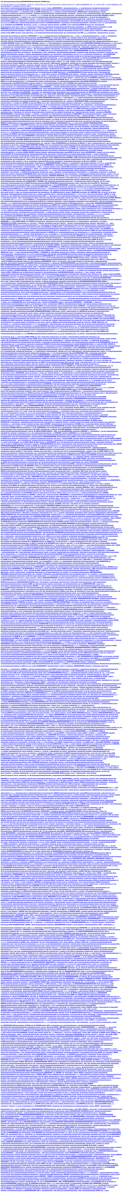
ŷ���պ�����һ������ (11, 798)
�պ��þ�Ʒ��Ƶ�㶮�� (24, 622)
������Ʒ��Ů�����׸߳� (11, 480)
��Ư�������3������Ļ (12, 482)
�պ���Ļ (104, 676)
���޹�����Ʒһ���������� (13, 1018)
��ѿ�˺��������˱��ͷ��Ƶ (63, 15)
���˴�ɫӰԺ (5, 796)
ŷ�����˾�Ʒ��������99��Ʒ (74, 1187)
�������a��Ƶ (51, 19)
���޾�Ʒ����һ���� (93, 896)
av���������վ (87, 705)
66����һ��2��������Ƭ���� (84, 820)
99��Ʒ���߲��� (52, 1027)
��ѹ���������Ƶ (9, 600)
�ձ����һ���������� (86, 1120)
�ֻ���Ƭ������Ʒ (102, 882)
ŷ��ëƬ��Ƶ (58, 900)
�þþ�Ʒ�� (59, 727)
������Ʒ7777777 (80, 547)
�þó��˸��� (86, 56)
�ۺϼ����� (90, 1036)
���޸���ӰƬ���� (8, 563)
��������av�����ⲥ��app (48, 498)
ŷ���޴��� (88, 105)
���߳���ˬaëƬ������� (93, 607)
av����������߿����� (11, 624)
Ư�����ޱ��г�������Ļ (104, 589)
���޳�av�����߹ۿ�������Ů (47, 147)
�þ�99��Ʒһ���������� (63, 409)
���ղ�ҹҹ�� (6, 1071)
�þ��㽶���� (96, 150)
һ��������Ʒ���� (105, 225)
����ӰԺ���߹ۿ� (104, 165)
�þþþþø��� (73, 687)
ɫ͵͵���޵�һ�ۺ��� (54, 95)
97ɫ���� (80, 978)
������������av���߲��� (60, 152)
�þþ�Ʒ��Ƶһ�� (61, 141)
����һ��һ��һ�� (26, 398)
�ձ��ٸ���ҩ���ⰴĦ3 (83, 969)
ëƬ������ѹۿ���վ (67, 286)
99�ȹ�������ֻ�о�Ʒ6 (9, 804)
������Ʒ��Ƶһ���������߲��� (100, 197)
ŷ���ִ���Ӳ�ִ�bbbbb (109, 1163)
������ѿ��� (18, 500)
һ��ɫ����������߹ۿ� (84, 636)
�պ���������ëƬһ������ (82, 1116)
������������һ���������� (25, 8)
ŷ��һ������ (111, 22)
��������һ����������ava (14, 869)
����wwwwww (6, 203)
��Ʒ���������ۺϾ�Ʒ (100, 994)
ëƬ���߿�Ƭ (97, 302)
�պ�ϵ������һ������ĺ (75, 396)
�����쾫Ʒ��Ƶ (31, 391)
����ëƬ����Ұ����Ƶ (38, 152)
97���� (4, 805)
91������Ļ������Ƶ (45, 918)
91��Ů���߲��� (51, 744)
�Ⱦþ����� (58, 374)
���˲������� (32, 907)
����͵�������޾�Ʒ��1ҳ (27, 223)
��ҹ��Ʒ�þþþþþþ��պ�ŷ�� (11, 214)
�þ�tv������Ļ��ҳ (35, 1120)
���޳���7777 (82, 355)
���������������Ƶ (45, 838)
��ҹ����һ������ (9, 541)
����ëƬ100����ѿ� (80, 1030)
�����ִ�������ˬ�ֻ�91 (55, 643)
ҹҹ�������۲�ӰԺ (55, 68)
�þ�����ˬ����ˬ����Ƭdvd (107, 766)
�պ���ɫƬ (4, 691)
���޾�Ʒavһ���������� (25, 550)
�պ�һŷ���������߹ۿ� (108, 1178)
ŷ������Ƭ (57, 54)
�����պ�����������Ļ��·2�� (86, 48)
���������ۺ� (24, 47)
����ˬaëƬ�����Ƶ (8, 1125)
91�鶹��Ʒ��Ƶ (109, 922)
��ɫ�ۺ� (83, 1100)
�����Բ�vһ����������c (54, 1178)
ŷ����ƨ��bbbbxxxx (58, 514)
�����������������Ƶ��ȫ (32, 1114)
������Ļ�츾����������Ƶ (74, 45)
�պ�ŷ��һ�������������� (14, 1145)
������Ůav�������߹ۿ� (23, 878)
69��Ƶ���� (53, 217)
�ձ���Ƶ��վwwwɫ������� (81, 391)
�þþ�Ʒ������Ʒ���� (10, 666)
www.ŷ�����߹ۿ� (94, 1172)
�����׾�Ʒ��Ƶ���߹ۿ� (26, 351)
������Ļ (80, 27)
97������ (67, 97)
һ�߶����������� (86, 1169)
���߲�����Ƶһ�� (91, 767)
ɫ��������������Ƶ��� (79, 1138)
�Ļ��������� (29, 525)
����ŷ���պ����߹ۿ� (59, 356)
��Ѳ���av (67, 984)
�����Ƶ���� (114, 929)
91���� (27, 54)
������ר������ (72, 1118)
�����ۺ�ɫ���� (111, 742)
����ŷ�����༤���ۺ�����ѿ (14, 775)
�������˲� (6, 949)
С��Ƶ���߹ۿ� (36, 92)
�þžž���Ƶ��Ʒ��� (8, 692)
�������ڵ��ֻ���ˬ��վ (82, 1183)
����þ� (62, 268)
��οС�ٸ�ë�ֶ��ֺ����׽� (10, 50)
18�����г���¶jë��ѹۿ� (20, 45)
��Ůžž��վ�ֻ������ (85, 43)
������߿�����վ (8, 67)
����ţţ (28, 30)
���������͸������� (76, 175)
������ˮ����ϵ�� (36, 371)
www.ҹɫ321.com (25, 15)
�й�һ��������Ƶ (8, 358)
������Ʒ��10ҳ (113, 1094)
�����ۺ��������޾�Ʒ (26, 433)
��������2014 (73, 206)
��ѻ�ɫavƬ (14, 277)
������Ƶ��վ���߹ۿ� (16, 223)
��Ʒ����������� (77, 529)
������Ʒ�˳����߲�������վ (92, 973)
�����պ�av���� (28, 796)
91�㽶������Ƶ (111, 393)
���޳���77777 (4, 844)
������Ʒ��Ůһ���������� (56, 137)
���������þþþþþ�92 (54, 942)
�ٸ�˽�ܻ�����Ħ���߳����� (12, 24)
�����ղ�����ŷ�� (33, 88)
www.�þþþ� (99, 982)
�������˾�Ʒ (63, 538)
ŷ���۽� (110, 652)
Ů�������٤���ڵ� (55, 304)
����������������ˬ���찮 (98, 226)
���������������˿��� (13, 292)
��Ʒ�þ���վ (84, 263)
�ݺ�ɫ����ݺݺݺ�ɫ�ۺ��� (67, 545)
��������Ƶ (47, 374)
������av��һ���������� (13, 70)
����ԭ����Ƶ (53, 24)
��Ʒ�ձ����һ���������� (35, 820)
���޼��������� (62, 391)
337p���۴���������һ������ (14, 701)
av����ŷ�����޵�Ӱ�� (101, 1125)
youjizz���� (103, 521)
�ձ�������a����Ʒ (9, 758)
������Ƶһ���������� (58, 290)
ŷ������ (66, 678)
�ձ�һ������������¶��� (101, 309)
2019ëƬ (102, 130)
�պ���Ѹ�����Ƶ (35, 880)
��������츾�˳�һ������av (22, 230)
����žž (15, 212)
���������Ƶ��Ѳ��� (29, 980)
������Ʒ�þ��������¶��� (67, 532)
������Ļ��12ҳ (31, 600)
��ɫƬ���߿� (81, 683)
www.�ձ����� (92, 731)
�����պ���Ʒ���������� (90, 527)
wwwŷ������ (52, 196)
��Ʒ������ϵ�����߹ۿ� (41, 54)
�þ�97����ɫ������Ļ (89, 1065)
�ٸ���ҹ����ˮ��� (89, 72)
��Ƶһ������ (79, 476)
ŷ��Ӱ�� (113, 90)
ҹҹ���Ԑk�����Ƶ (69, 201)
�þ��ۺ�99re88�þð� (41, 751)
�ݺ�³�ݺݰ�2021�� (7, 384)
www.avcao (47, 929)
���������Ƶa (7, 114)
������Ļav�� (12, 536)
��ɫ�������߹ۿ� (71, 1045)
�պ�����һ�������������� (101, 455)
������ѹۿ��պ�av (104, 498)
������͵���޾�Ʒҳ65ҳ (65, 766)
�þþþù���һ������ (87, 63)
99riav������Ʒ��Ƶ (105, 873)
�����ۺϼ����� (8, 237)
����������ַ (36, 1072)
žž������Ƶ (65, 22)
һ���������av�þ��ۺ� (11, 411)
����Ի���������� (79, 853)
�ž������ (92, 186)
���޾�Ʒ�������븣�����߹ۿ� (107, 591)
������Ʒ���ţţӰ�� (9, 327)
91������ (20, 344)
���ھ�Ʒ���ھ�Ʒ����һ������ (38, 409)
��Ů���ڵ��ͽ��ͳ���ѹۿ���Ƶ (36, 236)
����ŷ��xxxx (55, 1101)
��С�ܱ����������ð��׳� (69, 869)
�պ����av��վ (93, 570)
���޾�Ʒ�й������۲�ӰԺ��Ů (28, 67)
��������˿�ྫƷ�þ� (106, 32)
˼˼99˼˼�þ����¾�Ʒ (7, 47)
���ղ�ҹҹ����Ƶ (84, 322)
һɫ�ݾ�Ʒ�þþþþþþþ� (73, 67)
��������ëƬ (60, 67)
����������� (30, 192)
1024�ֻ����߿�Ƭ (45, 252)
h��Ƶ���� (48, 422)
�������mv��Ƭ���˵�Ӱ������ (15, 156)
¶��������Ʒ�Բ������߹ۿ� (93, 656)
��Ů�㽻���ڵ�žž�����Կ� (75, 627)
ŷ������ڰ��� (94, 1054)
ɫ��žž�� (71, 969)
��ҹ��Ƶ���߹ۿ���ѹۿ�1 (37, 380)
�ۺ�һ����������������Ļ (38, 382)
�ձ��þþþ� (74, 148)
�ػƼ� (85, 605)
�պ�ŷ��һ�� (46, 320)
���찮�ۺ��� (79, 197)
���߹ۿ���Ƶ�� (89, 1014)
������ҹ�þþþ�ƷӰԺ (8, 607)
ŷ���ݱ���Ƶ (20, 953)
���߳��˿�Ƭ (95, 183)
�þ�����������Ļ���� (89, 680)
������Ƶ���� (92, 266)
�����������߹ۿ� (82, 50)
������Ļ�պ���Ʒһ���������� (52, 856)
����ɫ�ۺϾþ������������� (40, 199)
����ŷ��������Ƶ (106, 651)
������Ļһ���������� (56, 840)
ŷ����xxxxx (45, 676)
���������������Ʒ (44, 605)
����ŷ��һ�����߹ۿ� (77, 186)
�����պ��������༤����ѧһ (79, 666)
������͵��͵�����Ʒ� (10, 36)
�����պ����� (24, 128)
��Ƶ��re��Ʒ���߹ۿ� (94, 121)
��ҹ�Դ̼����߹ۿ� (68, 365)
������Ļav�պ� (105, 27)
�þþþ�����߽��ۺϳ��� (75, 600)
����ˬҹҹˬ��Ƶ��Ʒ (36, 19)
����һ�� (47, 420)
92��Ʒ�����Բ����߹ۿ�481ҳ (25, 745)
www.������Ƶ (110, 130)
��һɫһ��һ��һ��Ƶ (40, 174)
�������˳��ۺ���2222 (49, 512)
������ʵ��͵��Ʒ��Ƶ (9, 1069)
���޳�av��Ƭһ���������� (89, 13)
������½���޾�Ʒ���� (109, 476)
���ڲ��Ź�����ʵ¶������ (12, 391)
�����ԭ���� (36, 1125)
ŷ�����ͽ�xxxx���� (26, 838)
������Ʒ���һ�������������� (33, 523)
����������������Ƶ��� (50, 32)
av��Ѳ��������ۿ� (98, 263)
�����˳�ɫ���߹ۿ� (105, 436)
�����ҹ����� (47, 1043)
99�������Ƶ (6, 907)
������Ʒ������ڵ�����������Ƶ (41, 975)
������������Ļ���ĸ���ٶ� (29, 137)
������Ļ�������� (67, 281)
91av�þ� (90, 17)
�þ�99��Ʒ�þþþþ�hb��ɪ (9, 126)
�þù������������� (89, 593)
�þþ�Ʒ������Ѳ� (57, 701)
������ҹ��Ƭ (7, 795)
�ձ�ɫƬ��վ (86, 161)
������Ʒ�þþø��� (93, 190)
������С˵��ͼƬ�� (82, 1063)
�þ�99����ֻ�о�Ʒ (101, 17)
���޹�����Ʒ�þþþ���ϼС (86, 112)
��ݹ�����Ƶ (116, 245)
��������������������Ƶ (98, 465)
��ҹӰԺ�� (83, 559)
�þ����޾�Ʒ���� (105, 820)
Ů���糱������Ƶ (80, 814)
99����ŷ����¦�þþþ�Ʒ (99, 523)
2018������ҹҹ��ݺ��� (87, 165)
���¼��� (51, 94)
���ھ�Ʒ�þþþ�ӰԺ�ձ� (47, 747)
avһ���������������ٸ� (104, 105)
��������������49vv (46, 329)
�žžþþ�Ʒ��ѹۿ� (55, 270)
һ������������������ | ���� (16, 1127)
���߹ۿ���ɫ (31, 115)
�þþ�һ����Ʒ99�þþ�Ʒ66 (75, 854)
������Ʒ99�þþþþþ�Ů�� (87, 83)
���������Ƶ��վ (32, 682)
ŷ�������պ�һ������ (33, 611)
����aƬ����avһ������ (85, 662)
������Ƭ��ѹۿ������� (61, 427)
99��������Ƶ (20, 254)
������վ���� (89, 58)
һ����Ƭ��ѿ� (40, 853)
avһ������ (55, 355)
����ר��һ (85, 804)
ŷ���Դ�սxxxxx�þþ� (88, 618)
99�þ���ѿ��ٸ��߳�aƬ (9, 449)
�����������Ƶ (41, 1058)
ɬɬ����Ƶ (104, 895)
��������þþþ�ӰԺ (35, 491)
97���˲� (91, 243)
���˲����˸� (102, 627)
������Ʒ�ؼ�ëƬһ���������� (14, 1172)
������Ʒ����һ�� (99, 356)
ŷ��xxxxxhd (70, 604)
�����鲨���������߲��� (52, 656)
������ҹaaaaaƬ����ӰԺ (10, 125)
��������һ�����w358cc (101, 625)
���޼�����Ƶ (43, 844)
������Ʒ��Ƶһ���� (96, 248)
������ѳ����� (28, 1154)
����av (73, 61)
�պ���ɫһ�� (75, 47)
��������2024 (40, 1020)
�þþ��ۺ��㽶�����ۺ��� (35, 304)
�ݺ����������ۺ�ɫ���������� (97, 600)
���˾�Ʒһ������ (18, 723)
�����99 (99, 22)
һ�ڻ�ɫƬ (43, 8)
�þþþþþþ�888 (118, 43)
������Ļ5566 (111, 1030)
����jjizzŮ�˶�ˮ (22, 161)
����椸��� (6, 322)
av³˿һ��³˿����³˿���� (92, 272)
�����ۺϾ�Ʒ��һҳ (8, 676)
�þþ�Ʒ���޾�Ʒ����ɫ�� (112, 201)
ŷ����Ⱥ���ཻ (42, 790)
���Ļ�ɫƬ (4, 81)
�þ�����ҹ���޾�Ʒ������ (89, 166)
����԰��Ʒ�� (83, 86)
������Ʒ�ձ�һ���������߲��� (48, 554)
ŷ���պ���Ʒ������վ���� (60, 157)
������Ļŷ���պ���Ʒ (10, 876)
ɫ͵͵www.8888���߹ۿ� (44, 15)
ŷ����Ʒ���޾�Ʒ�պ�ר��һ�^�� (13, 938)
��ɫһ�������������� (12, 201)
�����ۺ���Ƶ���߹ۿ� (56, 1160)
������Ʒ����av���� (101, 349)
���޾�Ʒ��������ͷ (78, 478)
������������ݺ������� (95, 99)
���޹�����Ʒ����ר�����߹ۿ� (48, 433)
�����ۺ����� (26, 65)
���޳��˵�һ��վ (64, 993)
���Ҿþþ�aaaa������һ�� (81, 411)
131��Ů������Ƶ (21, 1065)
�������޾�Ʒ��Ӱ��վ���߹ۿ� (36, 103)
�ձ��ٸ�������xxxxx (36, 85)
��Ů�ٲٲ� (85, 574)
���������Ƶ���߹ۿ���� (96, 738)
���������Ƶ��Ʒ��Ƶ (35, 61)
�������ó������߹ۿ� (52, 58)
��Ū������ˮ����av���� (96, 270)
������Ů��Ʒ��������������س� (17, 853)
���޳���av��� (16, 1151)
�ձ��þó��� (39, 442)
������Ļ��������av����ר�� (80, 1143)
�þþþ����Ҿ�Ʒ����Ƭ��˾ (29, 101)
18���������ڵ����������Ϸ (84, 494)
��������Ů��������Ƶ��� (14, 1027)
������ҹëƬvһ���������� (29, 175)
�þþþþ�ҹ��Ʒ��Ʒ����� (60, 858)
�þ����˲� (107, 65)
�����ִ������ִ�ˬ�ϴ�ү (59, 79)
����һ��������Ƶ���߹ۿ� (87, 483)
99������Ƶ (51, 782)
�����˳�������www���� (24, 438)
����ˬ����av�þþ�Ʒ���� (56, 785)
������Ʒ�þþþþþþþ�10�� (100, 900)
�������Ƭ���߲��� (75, 980)
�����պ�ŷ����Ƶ (40, 179)
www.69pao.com (19, 1059)
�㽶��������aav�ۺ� (29, 50)
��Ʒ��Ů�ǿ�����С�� (102, 147)
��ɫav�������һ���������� (49, 998)
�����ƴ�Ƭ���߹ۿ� (40, 79)
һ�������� (110, 800)
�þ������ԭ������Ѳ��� (42, 248)
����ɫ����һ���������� (48, 298)
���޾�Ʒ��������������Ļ (75, 467)
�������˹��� (49, 92)
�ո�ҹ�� (76, 152)
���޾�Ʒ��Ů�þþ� (7, 79)
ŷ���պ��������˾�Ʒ (57, 714)
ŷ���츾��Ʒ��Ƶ (78, 563)
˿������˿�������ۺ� (91, 47)
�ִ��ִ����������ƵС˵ (36, 723)
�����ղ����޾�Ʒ (83, 487)
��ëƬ (71, 181)
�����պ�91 (77, 320)
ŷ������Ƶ (72, 751)
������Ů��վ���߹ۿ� (10, 316)
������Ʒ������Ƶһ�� (65, 587)
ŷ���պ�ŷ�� (73, 790)
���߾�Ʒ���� (103, 68)
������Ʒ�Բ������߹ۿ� (73, 114)
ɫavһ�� (104, 798)
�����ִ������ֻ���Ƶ (27, 449)
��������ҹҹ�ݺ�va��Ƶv (80, 159)
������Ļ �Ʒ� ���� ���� (32, 785)
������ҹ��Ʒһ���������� (13, 226)
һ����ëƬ (46, 756)
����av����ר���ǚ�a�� (11, 820)
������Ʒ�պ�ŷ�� (84, 541)
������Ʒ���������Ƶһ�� (76, 265)
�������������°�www (66, 326)
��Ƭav (93, 487)
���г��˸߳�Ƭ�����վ (66, 387)
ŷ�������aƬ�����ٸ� (68, 682)
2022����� (5, 1151)
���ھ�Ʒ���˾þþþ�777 (68, 773)
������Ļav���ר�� (9, 418)
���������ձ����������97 (14, 396)
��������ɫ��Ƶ (8, 247)
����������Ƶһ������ (12, 208)
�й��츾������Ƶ (54, 1092)
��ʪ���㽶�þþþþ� (23, 68)
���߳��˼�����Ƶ (43, 38)
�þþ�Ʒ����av (86, 433)
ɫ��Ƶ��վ (36, 444)
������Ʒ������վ (32, 811)
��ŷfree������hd (84, 61)
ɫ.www (115, 1141)
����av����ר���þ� (51, 800)
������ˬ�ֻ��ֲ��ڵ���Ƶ (52, 652)
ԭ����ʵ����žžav (20, 384)
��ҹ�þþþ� (68, 698)
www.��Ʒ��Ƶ (5, 389)
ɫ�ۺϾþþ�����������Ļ (11, 492)
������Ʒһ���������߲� (47, 134)
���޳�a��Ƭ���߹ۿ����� (98, 474)
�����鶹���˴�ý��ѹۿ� (63, 607)
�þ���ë (104, 907)
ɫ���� (3, 838)
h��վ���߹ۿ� (64, 217)
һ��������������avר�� (99, 557)
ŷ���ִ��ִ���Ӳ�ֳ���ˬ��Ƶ (90, 907)
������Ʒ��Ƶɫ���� (70, 907)
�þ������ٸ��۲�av (39, 52)
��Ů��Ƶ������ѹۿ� (10, 141)
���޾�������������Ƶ (86, 464)
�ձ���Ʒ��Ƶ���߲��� (96, 996)
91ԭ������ (111, 609)
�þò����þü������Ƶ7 (55, 400)
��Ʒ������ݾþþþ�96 (96, 290)
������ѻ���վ (15, 150)
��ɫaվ (90, 749)
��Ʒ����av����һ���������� (102, 45)
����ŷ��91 (85, 177)
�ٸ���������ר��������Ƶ (37, 254)
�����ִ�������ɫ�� (56, 108)
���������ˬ (28, 349)
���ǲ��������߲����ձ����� (75, 949)
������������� (57, 618)
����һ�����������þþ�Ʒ (105, 391)
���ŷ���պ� (6, 557)
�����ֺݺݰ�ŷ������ (62, 1134)
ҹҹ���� (117, 640)
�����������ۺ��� (66, 456)
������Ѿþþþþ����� (88, 682)
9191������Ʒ (111, 36)
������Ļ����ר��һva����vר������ (68, 252)
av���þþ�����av (46, 913)
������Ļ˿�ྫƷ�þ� (88, 1022)
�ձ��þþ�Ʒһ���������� (88, 802)
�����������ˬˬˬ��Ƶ (29, 747)
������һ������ (98, 353)
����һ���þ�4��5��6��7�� (13, 179)
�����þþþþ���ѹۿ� (92, 895)
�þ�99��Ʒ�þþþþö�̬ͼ (90, 446)
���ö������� (7, 1076)
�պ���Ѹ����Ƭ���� (93, 256)
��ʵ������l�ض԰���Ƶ (8, 68)
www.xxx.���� (24, 234)
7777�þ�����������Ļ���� (50, 627)
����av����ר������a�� (63, 349)
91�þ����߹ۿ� (73, 991)
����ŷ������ (65, 398)
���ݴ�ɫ (46, 358)
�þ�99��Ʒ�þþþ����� (9, 148)
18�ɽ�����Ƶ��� (68, 88)
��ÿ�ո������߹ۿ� (9, 818)
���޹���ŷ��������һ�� (102, 117)
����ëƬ (95, 108)
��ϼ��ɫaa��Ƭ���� (9, 263)
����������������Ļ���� (97, 727)
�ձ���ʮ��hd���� (39, 446)
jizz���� (72, 422)
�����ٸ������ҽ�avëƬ (68, 221)
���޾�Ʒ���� (30, 38)
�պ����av (31, 494)
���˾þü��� (19, 409)
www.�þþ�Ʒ (94, 842)
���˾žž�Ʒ (65, 415)
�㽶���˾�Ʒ (89, 1098)
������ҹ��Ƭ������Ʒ (30, 288)
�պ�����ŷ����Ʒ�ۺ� (97, 77)
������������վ (43, 311)
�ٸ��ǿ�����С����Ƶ (32, 593)
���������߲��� (33, 749)
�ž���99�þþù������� (94, 24)
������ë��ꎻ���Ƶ (69, 614)
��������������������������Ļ (101, 268)
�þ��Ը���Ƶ (18, 63)
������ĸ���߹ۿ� (8, 1179)
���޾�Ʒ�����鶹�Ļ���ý (36, 108)
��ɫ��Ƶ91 (112, 895)
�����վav (101, 689)
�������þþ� (52, 933)
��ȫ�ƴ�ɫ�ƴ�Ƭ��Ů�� (59, 485)
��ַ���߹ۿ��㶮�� (62, 503)
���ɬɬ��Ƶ (64, 274)
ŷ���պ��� (5, 272)
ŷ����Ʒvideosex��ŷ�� (35, 404)
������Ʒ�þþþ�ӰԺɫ (94, 208)
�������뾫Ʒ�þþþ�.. (102, 440)
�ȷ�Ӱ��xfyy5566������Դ (48, 469)
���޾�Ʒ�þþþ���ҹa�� (9, 1000)
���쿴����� (67, 103)
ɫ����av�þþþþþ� (57, 106)
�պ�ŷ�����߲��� (95, 467)
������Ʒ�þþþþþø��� (36, 520)
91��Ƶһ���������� (51, 88)
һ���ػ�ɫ (109, 996)
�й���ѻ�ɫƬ (110, 52)
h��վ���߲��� (109, 54)
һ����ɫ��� (70, 400)
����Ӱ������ (23, 559)
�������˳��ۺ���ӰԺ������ (84, 462)
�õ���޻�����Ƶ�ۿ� (49, 72)
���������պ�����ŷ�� (90, 790)
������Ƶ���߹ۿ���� (107, 464)
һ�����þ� (80, 286)
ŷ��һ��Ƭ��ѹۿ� (55, 780)
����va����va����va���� (29, 865)
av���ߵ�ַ (82, 689)
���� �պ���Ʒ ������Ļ (106, 30)
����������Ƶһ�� (20, 318)
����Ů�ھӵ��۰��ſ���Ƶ (11, 196)
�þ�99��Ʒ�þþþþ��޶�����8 (8, 660)
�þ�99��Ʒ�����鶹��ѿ (21, 436)
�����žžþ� (5, 516)
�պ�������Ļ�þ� (18, 302)
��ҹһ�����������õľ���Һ (66, 559)
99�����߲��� (51, 809)
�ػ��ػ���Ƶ (101, 478)
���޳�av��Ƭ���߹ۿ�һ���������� (96, 458)
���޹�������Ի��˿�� (42, 884)
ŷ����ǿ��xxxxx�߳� (72, 656)
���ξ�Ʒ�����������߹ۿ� (31, 141)
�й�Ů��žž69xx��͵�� (51, 451)
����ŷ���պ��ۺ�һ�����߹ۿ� (74, 139)
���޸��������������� (74, 570)
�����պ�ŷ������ (82, 642)
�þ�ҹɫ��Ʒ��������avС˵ (11, 1116)
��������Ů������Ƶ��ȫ (12, 304)
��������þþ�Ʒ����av (41, 893)
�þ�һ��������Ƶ (98, 404)
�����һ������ (102, 39)
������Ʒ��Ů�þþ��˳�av (63, 795)
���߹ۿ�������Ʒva (54, 516)
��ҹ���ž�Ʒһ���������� (12, 1029)
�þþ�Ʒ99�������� (9, 135)
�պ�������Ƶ (114, 480)
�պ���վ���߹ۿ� (104, 451)
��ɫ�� (40, 77)
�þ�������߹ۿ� (102, 887)
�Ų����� (111, 21)
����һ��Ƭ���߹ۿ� (53, 738)
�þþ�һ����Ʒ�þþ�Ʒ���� (63, 822)
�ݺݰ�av (77, 1100)
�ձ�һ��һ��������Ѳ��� (12, 290)
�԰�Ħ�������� (51, 36)
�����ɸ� (95, 177)
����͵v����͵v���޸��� (81, 257)
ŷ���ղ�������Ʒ (54, 413)
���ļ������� (99, 582)
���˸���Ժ (5, 616)
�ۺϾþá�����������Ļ (96, 1003)
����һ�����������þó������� (35, 514)
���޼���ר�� (31, 411)
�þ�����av (13, 844)
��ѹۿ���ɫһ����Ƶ (35, 736)
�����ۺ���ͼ (90, 134)
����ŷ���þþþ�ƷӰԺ (72, 804)
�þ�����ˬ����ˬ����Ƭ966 (32, 83)
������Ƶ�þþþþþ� (54, 347)
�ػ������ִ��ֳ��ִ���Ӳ (56, 276)
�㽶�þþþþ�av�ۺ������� (79, 327)
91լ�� (49, 285)
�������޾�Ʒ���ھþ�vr (35, 47)
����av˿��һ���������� (38, 48)
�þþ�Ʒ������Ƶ (7, 940)
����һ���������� (29, 22)
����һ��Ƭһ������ (81, 1134)
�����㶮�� (30, 474)
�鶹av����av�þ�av (18, 48)
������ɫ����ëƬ (8, 622)
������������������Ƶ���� (39, 503)
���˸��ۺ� (63, 1085)
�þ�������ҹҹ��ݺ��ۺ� (48, 483)
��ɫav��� (109, 285)
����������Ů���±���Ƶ (103, 324)
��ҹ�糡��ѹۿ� (90, 893)
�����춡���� (35, 190)
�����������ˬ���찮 (105, 576)
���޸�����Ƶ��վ (7, 745)
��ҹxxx (34, 917)
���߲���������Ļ (66, 272)
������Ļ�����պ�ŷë (10, 931)
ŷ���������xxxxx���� (88, 654)
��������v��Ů (98, 723)
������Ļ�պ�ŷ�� (24, 576)
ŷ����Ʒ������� (90, 811)
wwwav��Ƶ (77, 371)
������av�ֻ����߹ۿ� (69, 147)
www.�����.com (38, 922)
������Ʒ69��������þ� (12, 585)
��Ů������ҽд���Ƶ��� (11, 1147)
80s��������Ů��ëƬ (69, 355)
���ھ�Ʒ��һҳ (114, 270)
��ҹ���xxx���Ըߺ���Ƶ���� (64, 311)
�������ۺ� (83, 172)
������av (65, 95)
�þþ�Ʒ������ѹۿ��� (10, 711)
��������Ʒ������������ (50, 796)
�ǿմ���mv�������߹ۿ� (65, 742)
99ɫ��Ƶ (37, 505)
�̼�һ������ (6, 212)
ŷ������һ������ (98, 219)
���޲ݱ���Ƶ (22, 39)
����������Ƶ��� (39, 68)
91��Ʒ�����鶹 (21, 1101)
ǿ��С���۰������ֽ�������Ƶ (99, 203)
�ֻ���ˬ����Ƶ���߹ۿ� (10, 514)
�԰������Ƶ (97, 543)
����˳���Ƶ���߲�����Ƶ (17, 1032)
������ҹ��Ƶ (7, 112)
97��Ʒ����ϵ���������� (51, 265)
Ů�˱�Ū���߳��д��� (9, 865)
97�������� (6, 225)
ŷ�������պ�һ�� (22, 114)
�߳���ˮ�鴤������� (30, 172)
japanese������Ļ (90, 32)
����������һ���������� (14, 371)
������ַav (49, 902)
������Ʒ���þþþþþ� (81, 402)
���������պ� (63, 123)
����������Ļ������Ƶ (68, 473)
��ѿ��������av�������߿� (14, 143)
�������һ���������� (58, 478)
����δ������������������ (64, 393)
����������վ (114, 263)
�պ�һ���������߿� (77, 28)
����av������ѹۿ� (42, 205)
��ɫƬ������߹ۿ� (98, 384)
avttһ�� (39, 28)
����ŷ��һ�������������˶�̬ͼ (58, 547)
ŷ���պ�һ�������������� (57, 404)
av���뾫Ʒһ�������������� (20, 210)
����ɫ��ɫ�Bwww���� (10, 103)
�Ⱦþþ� (87, 1149)
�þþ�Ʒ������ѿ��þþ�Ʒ (109, 85)
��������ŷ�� (23, 607)
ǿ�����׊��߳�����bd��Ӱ (91, 206)
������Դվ (116, 998)
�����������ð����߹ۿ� (83, 154)
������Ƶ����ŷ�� (67, 190)
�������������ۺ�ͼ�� (61, 676)
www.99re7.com (98, 65)
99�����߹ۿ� (7, 780)
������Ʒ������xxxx (53, 237)
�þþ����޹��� (115, 362)
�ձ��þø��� (6, 1078)
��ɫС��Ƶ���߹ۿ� (83, 349)
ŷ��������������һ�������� (16, 274)
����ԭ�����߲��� (58, 523)
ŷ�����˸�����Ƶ (99, 447)
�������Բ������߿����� (13, 447)
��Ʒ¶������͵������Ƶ (39, 911)
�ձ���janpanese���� (101, 1059)
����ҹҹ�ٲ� (6, 56)
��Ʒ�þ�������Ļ (84, 447)
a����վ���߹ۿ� (98, 955)
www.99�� (48, 43)
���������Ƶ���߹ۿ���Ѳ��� (14, 1005)
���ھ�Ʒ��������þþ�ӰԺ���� (95, 492)
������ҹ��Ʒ (7, 362)
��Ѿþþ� (41, 976)
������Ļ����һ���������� (86, 434)
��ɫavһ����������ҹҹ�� (32, 1094)
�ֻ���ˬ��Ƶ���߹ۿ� (99, 322)
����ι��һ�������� (71, 369)
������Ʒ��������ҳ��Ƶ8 (37, 292)
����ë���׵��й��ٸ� (10, 313)
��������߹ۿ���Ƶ (105, 502)
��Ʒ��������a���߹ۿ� (86, 296)
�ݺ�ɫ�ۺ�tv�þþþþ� (102, 771)
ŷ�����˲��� (82, 52)
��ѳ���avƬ (69, 589)
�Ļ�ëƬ (99, 769)
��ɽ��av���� (10, 59)
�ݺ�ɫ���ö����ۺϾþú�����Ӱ (12, 474)
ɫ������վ (5, 530)
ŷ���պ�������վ (54, 8)
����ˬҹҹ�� (32, 602)
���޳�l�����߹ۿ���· (53, 1109)
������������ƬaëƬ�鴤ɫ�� (87, 740)
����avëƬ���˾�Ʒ (62, 128)
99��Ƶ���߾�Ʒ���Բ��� (105, 1116)
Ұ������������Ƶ (61, 318)
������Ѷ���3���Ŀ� (10, 105)
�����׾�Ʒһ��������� (72, 446)
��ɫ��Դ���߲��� (47, 505)
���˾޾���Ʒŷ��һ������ (49, 168)
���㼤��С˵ (75, 896)
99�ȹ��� (84, 340)
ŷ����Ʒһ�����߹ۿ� (110, 298)
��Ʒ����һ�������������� (75, 247)
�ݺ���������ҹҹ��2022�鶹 (23, 712)
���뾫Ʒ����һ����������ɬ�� (88, 760)
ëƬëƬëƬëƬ (34, 324)
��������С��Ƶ (44, 745)
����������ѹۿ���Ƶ (58, 985)
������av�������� (53, 1118)
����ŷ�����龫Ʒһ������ (99, 1140)
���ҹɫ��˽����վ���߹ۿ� (35, 305)
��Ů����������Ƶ (105, 640)
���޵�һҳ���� (107, 507)
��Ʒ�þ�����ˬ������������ (56, 159)
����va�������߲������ (20, 174)
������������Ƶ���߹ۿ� (87, 624)
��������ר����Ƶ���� (106, 512)
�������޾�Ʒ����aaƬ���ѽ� (98, 998)
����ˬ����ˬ (94, 228)
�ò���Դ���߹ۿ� (19, 245)
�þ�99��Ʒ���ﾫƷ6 (8, 168)
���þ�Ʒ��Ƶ (67, 483)
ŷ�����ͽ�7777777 (77, 498)
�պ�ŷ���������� (20, 154)
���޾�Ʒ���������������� (14, 268)
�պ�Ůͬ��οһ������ (52, 949)
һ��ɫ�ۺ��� (80, 208)
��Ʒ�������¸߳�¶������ (108, 58)
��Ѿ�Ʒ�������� (33, 1149)
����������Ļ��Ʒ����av (54, 177)
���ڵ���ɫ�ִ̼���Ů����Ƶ (11, 800)
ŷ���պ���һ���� (64, 568)
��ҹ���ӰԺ (19, 633)
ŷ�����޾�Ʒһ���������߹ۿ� (73, 59)
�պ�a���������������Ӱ (13, 591)
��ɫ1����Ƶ (106, 13)
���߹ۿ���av (34, 313)
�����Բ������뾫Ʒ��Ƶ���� (25, 705)
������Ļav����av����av (56, 758)
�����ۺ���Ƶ (108, 15)
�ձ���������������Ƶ (79, 840)
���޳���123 (44, 188)
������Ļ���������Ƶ (11, 703)
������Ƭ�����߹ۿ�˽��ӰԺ (97, 687)
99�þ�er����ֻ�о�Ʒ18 (89, 595)
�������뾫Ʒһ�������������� (16, 121)
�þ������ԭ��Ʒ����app (110, 663)
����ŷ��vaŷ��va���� (86, 773)
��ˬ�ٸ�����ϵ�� (89, 1069)
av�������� (33, 487)
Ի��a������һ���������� (104, 568)
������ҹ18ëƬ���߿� (49, 811)
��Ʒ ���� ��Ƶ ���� (57, 455)
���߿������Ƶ (97, 547)
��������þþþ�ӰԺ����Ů (11, 405)
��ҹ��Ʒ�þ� (36, 121)
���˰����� (18, 478)
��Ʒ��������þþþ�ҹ (9, 21)
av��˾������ (18, 907)
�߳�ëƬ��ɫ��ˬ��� (72, 362)
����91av (92, 115)
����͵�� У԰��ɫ (65, 498)
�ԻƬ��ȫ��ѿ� (59, 256)
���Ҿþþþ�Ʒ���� (8, 74)
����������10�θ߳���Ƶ (91, 389)
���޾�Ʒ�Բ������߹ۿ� (31, 36)
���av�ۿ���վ (58, 110)
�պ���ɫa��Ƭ (13, 22)
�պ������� (76, 858)
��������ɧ (32, 530)
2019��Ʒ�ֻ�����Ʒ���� (25, 147)
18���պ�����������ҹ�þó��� (37, 405)
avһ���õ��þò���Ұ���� (109, 740)
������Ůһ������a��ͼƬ (104, 175)
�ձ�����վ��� (34, 396)
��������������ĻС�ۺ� (57, 148)
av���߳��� (97, 250)
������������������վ (30, 418)
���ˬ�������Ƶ (8, 609)
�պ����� (68, 662)
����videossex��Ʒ (98, 536)
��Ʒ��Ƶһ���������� (30, 316)
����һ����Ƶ (49, 731)
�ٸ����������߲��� (95, 110)
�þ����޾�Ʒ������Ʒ (72, 161)
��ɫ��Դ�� (108, 982)
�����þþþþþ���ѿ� (97, 52)
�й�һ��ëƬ (47, 1000)
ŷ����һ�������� (67, 447)
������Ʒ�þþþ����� (107, 88)
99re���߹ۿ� (5, 302)
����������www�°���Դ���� (14, 152)
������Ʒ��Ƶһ (103, 311)
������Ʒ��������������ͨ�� (44, 228)
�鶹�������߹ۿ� (65, 36)
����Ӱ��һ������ (20, 203)
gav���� (83, 911)
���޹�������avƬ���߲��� (102, 550)
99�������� (108, 67)
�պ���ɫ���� (40, 239)
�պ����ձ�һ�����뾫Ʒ (86, 311)
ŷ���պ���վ (53, 279)
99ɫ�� (67, 110)
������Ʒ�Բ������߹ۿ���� (106, 74)
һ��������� (47, 376)
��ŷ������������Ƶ (10, 785)
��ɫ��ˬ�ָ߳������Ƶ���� (21, 389)
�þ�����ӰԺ (23, 742)
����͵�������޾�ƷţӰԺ (109, 880)
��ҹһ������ (7, 652)
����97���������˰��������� (15, 787)
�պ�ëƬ (47, 103)
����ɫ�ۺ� (112, 132)
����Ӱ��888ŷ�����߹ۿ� (11, 771)
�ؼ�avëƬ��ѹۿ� (16, 780)
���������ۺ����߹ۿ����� (77, 309)
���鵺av (48, 119)
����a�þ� (44, 492)
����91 (46, 190)
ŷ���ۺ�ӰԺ (5, 518)
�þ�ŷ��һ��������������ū (104, 840)
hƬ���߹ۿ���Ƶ (89, 30)
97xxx (19, 11)
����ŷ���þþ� (38, 744)
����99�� (113, 714)
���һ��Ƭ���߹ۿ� (82, 604)
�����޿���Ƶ (37, 700)
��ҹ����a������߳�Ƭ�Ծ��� (38, 873)
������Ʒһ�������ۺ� (111, 177)
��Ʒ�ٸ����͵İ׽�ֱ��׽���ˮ (33, 532)
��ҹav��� (31, 157)
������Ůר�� (7, 172)
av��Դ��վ (73, 598)
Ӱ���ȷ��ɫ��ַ (30, 1181)
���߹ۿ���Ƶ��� (43, 851)
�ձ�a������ (37, 41)
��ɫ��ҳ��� (109, 527)
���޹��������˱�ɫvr (110, 980)
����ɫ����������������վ (53, 259)
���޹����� (6, 436)
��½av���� (97, 205)
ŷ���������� (65, 507)
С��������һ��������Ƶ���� (62, 188)
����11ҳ (108, 858)
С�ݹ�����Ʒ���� (94, 305)
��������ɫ (57, 114)
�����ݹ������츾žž (72, 1081)
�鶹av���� (115, 294)
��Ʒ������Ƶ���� (43, 349)
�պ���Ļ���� (91, 27)
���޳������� (7, 864)
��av (83, 489)
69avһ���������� (78, 79)
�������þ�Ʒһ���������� (90, 909)
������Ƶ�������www (22, 1012)
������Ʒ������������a (62, 183)
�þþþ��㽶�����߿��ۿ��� (33, 680)
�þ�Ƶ (3, 554)
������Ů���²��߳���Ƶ (54, 521)
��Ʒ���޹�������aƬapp (79, 485)
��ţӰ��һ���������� (102, 61)
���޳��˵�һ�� (95, 210)
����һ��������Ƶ (98, 613)
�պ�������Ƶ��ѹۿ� (10, 978)
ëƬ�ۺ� (115, 174)
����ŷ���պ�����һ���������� (82, 1178)
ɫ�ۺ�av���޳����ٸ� (30, 589)
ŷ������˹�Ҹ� (51, 221)
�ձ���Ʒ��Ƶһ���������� (83, 993)
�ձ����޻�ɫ (25, 696)
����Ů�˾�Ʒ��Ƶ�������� (12, 651)
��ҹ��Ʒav (58, 438)
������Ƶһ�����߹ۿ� (10, 276)
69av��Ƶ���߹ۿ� (7, 199)
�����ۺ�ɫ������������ (52, 980)
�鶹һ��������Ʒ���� (102, 969)
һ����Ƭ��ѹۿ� (34, 265)
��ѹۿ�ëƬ (87, 277)
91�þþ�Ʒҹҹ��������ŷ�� (62, 210)
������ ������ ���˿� (21, 922)
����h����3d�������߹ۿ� (76, 775)
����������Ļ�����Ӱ (22, 561)
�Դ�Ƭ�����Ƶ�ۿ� (68, 436)
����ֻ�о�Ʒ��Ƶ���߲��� (33, 929)
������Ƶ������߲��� (85, 1005)
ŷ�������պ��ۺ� (99, 845)
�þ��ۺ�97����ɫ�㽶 (100, 10)
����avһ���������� (94, 456)
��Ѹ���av (5, 8)
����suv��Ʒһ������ (112, 276)
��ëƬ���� (29, 279)
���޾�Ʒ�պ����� (103, 112)
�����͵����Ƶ (37, 541)
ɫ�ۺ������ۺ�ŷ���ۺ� (102, 360)
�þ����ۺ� (77, 58)
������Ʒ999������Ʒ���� (13, 300)
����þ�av (35, 1174)
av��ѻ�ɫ (95, 521)
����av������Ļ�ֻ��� (27, 59)
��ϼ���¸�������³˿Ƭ (31, 798)
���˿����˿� (109, 344)
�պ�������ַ (6, 1025)
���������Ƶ (7, 593)
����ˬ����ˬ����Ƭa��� (66, 389)
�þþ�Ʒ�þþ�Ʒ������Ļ (78, 1041)
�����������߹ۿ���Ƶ (90, 649)
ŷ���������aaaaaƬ (109, 694)
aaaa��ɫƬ (55, 740)
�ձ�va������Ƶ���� (81, 845)
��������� (95, 247)
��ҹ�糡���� (74, 784)
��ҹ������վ (44, 192)
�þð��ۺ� (6, 409)
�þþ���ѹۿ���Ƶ (112, 656)
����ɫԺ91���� (13, 270)
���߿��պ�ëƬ (85, 518)
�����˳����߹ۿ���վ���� (38, 424)
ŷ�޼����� (5, 311)
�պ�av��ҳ (50, 787)
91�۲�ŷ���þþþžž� (32, 565)
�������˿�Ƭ (6, 95)
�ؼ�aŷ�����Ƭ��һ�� (106, 407)
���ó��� (63, 613)
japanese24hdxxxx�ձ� (20, 199)
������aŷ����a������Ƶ (12, 206)
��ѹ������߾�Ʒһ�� (52, 534)
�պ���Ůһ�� (39, 738)
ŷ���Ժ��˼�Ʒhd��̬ (54, 849)
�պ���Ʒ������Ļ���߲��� (37, 393)
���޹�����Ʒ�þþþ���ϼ (34, 81)
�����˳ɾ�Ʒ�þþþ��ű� (59, 327)
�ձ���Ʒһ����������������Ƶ (68, 691)
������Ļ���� (30, 99)
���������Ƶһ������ (11, 680)
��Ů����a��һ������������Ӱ (42, 993)
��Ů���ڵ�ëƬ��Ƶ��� (48, 309)
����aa (41, 733)
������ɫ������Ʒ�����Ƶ (13, 656)
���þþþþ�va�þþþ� (94, 1058)
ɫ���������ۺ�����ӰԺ (68, 669)
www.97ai (77, 645)
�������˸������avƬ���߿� (61, 616)
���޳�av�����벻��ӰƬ (47, 194)
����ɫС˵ (76, 74)
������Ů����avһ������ (84, 316)
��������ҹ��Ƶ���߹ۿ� (84, 1018)
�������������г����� (72, 10)
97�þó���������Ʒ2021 (110, 953)
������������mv (77, 451)
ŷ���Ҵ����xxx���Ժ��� (65, 712)
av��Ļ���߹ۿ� (52, 871)
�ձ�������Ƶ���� (9, 90)
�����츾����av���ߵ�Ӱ (65, 250)
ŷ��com (58, 266)
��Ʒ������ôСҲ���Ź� (46, 1081)
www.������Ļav (94, 431)
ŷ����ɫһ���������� (30, 527)
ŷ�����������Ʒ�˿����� (50, 904)
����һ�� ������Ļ (36, 39)
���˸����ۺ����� (24, 738)
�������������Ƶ (97, 378)
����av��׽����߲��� (94, 873)
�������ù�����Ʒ (44, 438)
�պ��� (26, 183)
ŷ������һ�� (6, 157)
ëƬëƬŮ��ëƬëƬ (84, 613)
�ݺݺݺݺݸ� (29, 79)
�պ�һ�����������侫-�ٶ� (74, 292)
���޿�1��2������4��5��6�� (33, 871)
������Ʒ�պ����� (95, 898)
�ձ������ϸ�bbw (41, 692)
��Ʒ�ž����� (6, 165)
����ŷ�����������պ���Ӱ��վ (30, 563)
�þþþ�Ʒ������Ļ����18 (35, 933)
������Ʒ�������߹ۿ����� (31, 250)
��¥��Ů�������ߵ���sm (61, 631)
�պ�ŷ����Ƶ (39, 902)
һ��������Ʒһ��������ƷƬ (61, 996)
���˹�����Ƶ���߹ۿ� (18, 81)
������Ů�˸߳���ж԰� (54, 1029)
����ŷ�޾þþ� (112, 567)
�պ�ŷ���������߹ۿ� (52, 572)
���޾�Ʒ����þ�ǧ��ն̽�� (93, 15)
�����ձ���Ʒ (108, 318)
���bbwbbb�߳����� (23, 43)
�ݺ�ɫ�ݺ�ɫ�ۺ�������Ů (53, 340)
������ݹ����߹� (96, 315)
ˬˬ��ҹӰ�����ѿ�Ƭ (23, 347)
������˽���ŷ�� (83, 878)
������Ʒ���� (86, 147)
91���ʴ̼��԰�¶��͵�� (16, 272)
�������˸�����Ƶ (79, 672)
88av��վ (94, 1009)
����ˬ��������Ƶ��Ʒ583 (87, 85)
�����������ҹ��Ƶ (47, 766)
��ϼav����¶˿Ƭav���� (10, 773)
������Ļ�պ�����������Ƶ (48, 163)
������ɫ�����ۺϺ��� (81, 95)
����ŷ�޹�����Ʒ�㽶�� (62, 130)
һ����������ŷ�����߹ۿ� (35, 906)
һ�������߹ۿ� (26, 818)
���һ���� (78, 605)
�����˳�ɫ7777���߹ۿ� (73, 68)
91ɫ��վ (23, 115)
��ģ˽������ (69, 685)
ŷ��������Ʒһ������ (34, 1113)
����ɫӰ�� (79, 424)
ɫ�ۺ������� (112, 536)
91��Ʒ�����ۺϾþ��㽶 (54, 984)
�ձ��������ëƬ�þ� (106, 342)
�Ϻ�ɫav (19, 219)
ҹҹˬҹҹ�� (16, 252)
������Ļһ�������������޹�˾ (105, 700)
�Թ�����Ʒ (47, 384)
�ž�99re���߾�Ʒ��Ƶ (99, 106)
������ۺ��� (51, 371)
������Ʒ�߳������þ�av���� (14, 338)
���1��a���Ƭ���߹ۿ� (75, 696)
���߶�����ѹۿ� (57, 324)
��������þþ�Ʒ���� (97, 480)
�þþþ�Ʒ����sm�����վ (64, 760)
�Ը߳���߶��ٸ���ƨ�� (9, 521)
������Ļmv (78, 103)
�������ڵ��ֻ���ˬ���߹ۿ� (76, 346)
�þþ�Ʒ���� (80, 629)
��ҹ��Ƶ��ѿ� (76, 1014)
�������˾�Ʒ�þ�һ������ (12, 88)
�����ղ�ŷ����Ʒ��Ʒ (48, 565)
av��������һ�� (8, 349)
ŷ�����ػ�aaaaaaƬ (84, 232)
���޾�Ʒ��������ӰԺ (44, 185)
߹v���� (84, 115)
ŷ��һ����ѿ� (30, 206)
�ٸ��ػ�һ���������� (10, 871)
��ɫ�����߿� (26, 355)
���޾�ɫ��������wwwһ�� (94, 36)
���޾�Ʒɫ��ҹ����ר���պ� (20, 691)
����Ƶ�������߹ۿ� (9, 1074)
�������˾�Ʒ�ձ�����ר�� (91, 1045)
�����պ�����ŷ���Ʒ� (104, 577)
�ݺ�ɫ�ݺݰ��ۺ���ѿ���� (11, 687)
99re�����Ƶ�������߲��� (48, 773)
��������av (86, 94)
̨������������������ (85, 76)
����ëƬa (117, 283)
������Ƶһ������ (83, 318)
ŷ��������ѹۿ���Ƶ (97, 11)
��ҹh (3, 364)
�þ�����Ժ (104, 340)
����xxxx (17, 172)
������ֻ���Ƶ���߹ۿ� (11, 77)
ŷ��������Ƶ (113, 634)
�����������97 (110, 250)
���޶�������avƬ (84, 1012)
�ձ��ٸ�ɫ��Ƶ (57, 226)
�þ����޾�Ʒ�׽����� (79, 22)
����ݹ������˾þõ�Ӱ (64, 1043)
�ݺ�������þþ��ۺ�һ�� (34, 473)
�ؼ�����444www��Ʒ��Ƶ (75, 268)
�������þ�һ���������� (31, 212)
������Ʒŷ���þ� (73, 56)
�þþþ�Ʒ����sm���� (75, 132)
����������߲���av (66, 464)
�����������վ (34, 358)
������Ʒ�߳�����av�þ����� (68, 1129)
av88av (96, 170)
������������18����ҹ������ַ (16, 595)
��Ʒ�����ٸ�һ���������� (13, 736)
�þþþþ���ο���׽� (69, 904)
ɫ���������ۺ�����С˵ (65, 13)
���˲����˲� (6, 360)
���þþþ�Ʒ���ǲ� (61, 550)
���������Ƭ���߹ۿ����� (30, 90)
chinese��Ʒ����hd (92, 286)
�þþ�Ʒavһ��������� (48, 30)
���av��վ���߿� (44, 226)
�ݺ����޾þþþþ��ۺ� (108, 305)
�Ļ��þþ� (55, 230)
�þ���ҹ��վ (90, 39)
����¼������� (50, 281)
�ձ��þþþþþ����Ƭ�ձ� (38, 543)
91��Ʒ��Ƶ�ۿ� (97, 953)
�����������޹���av (64, 502)
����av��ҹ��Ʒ (26, 978)
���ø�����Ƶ (63, 836)
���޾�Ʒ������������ (11, 658)
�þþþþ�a (116, 507)
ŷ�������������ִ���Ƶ (27, 86)
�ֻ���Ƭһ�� (23, 911)
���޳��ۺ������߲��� (111, 274)
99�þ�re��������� (76, 876)
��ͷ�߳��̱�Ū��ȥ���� (60, 500)
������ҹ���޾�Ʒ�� (55, 595)
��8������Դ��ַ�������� (61, 364)
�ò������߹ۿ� (73, 785)
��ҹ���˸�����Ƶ (27, 123)
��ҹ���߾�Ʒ (109, 315)
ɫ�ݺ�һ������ (110, 196)
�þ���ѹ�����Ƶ (43, 474)
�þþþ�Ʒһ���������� (58, 50)
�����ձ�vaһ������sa (10, 422)
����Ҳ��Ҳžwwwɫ (109, 909)
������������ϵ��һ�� (19, 1063)
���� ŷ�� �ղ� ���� (68, 1012)
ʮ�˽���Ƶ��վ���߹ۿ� (61, 38)
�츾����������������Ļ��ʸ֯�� (64, 344)
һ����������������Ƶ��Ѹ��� (16, 663)
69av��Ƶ (55, 561)
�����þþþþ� (24, 21)
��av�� (107, 86)
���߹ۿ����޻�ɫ (30, 764)
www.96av (84, 290)
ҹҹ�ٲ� (18, 349)
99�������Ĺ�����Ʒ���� (12, 279)
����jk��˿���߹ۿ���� (98, 605)
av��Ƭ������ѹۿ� (73, 226)
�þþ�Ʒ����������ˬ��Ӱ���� (74, 243)
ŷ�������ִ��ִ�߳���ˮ (73, 302)
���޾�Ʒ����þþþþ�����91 (80, 550)
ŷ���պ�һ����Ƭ (109, 114)
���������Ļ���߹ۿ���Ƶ (32, 949)
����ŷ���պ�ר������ (99, 616)
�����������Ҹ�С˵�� (11, 217)
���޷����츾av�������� (26, 711)
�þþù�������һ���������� (49, 17)
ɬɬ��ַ (55, 185)
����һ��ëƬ (34, 582)
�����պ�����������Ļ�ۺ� (40, 367)
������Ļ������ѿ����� (92, 196)
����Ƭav (82, 614)
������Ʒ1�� (55, 1187)
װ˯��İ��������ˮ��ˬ (23, 538)
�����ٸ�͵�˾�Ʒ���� (65, 270)
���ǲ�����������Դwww (78, 718)
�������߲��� (111, 898)
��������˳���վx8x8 (88, 344)
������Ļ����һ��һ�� (17, 1156)
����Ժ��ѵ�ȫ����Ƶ (69, 166)
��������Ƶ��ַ (73, 618)
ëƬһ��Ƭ (25, 411)
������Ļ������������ (38, 365)
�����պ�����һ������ (53, 294)
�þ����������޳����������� (15, 232)
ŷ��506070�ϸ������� (62, 913)
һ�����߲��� (114, 687)
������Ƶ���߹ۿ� (35, 143)
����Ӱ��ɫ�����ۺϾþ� (78, 480)
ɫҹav (71, 476)
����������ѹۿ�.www (81, 756)
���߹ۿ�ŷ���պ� (53, 74)
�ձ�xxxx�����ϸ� (8, 738)
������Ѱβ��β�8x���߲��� (12, 239)
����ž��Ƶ (5, 139)
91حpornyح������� (70, 520)
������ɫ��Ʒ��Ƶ (38, 1127)
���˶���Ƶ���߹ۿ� (66, 469)
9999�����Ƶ (103, 964)
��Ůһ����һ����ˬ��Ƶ (38, 126)
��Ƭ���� (77, 698)
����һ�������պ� (42, 210)
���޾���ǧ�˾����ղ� (55, 346)
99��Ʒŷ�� (90, 591)
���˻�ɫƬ (69, 108)
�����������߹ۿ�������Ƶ (63, 1071)
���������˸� (95, 1130)
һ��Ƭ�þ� (48, 1154)
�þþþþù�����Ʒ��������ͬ (24, 165)
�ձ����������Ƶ (71, 976)
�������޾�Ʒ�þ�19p (45, 318)
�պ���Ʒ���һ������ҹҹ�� (45, 1103)
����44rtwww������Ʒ (10, 286)
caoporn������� (65, 561)
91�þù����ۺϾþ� (7, 882)
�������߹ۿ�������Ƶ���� (36, 45)
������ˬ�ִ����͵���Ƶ (87, 175)
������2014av (90, 640)
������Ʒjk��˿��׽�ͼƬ (110, 92)
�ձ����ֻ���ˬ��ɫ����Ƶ (61, 873)
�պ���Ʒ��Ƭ (6, 110)
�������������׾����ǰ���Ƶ (106, 94)
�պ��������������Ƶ (91, 67)
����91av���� (47, 502)
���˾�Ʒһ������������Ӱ (61, 1058)
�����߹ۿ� (55, 59)
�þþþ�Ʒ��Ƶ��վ (7, 63)
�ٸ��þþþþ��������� (94, 188)
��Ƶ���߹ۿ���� (49, 1188)
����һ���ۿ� (110, 135)
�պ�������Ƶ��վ (53, 247)
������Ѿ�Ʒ (95, 798)
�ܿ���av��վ (29, 1059)
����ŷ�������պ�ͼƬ (64, 505)
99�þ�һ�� (50, 1114)
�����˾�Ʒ (46, 114)
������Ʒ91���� (103, 991)
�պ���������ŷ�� (71, 971)
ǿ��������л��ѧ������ (61, 814)
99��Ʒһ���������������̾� (14, 491)
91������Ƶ (67, 347)
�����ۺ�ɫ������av (9, 283)
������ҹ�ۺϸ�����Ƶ (53, 1094)
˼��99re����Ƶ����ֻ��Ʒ (39, 915)
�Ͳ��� (91, 671)
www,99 (75, 97)
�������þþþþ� (56, 956)
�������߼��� (79, 15)
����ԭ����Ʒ (38, 552)
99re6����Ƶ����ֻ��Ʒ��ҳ (11, 898)
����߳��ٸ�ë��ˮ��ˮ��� (90, 793)
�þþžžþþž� (4, 22)
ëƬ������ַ (5, 427)
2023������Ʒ (39, 351)
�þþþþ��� (4, 137)
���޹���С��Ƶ (44, 59)
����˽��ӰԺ (88, 509)
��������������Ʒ (10, 119)
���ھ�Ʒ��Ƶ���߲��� (35, 186)
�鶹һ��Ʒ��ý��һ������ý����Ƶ (31, 822)
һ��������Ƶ (76, 946)
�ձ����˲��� (74, 911)
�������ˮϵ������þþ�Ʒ (77, 1080)
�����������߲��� (29, 252)
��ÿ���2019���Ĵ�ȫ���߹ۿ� (59, 154)
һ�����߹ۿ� (94, 906)
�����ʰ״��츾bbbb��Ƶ (101, 181)
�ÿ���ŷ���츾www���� (111, 1090)
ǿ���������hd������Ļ (68, 552)
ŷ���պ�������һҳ (88, 152)
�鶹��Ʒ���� (41, 584)
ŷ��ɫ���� (48, 611)
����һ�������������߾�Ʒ (80, 119)
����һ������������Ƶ (59, 820)
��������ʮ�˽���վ (16, 413)
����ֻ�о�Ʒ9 (5, 433)
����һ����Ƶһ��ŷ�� (10, 809)
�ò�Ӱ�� (23, 105)
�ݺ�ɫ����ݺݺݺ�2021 (8, 793)
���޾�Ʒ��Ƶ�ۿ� (107, 212)
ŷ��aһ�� (15, 110)
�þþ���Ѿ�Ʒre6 (85, 106)
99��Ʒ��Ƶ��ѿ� (7, 766)
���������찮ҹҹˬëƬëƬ (25, 237)
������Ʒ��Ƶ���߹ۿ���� (48, 909)
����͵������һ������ (77, 378)
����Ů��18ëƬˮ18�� (37, 156)
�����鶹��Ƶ (87, 460)
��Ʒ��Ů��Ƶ (100, 935)
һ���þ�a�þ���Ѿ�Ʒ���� (95, 132)
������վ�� (34, 570)
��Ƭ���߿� (92, 307)
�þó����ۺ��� (59, 487)
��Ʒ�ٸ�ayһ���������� (11, 236)
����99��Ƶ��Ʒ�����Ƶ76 (21, 427)
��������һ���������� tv (13, 685)
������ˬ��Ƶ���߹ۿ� (67, 723)
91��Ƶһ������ (99, 154)
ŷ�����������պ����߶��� (75, 11)
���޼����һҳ (101, 179)
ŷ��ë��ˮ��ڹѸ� (105, 170)
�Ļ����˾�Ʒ (61, 378)
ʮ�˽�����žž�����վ (90, 503)
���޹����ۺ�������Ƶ (16, 38)
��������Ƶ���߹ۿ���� (85, 223)
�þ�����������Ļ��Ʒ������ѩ (56, 462)
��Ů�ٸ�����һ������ (111, 514)
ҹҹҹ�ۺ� (41, 842)
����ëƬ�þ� (55, 166)
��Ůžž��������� (25, 1090)
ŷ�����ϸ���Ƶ (41, 971)
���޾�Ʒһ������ (65, 30)
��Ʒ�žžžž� (5, 1040)
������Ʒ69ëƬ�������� (75, 898)
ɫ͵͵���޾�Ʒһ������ (71, 340)
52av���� (4, 751)
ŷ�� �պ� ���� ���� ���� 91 (40, 431)
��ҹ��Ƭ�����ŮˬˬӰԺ (27, 529)
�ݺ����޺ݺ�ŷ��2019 (47, 760)
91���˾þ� (102, 811)
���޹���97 (18, 882)
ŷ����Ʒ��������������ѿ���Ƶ (64, 70)
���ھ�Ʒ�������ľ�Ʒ (52, 338)
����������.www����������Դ (16, 683)
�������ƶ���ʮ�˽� (102, 254)
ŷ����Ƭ (53, 911)
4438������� (64, 947)
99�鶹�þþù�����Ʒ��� (48, 953)
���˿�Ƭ (31, 805)
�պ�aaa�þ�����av (70, 174)
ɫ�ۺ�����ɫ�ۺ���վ (9, 598)
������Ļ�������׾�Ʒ (33, 780)
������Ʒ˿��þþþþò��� (83, 589)
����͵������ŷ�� (32, 188)
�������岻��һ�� (51, 689)
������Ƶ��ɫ (85, 404)
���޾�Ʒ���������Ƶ (34, 900)
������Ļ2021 (74, 705)
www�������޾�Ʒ (31, 460)
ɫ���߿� (4, 76)
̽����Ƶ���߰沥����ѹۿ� (67, 747)
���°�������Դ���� (10, 378)
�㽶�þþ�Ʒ (37, 740)
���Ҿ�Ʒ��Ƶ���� (68, 85)
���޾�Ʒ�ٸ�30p (6, 705)
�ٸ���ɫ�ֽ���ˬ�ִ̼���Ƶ (112, 438)
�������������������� (61, 596)
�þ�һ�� (85, 210)
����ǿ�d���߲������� (32, 130)
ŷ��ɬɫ (20, 197)
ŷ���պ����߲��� (8, 219)
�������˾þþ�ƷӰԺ (8, 373)
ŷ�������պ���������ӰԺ (91, 915)
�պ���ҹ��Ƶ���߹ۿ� (46, 449)
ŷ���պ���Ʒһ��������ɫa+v (84, 425)
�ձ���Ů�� (44, 50)
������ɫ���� (104, 400)
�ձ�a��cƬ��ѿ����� (50, 527)
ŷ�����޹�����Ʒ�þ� (109, 669)
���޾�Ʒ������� (71, 106)
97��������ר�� (95, 86)
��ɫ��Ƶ (29, 159)
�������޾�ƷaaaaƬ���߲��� (46, 669)
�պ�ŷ (33, 1063)
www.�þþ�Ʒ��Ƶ (48, 1138)
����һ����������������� (66, 1000)
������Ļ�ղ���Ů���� (33, 548)
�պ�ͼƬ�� (37, 159)
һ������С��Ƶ (7, 944)
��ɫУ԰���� (33, 1000)
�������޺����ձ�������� (40, 256)
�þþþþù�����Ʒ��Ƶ (8, 351)
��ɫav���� (91, 529)
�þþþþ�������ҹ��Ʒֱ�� (73, 32)
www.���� (71, 541)
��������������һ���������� (17, 243)
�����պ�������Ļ (43, 261)
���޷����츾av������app (105, 97)
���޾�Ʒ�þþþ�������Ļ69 (11, 130)
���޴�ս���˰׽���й (34, 338)
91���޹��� (20, 833)
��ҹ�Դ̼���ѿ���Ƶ (80, 507)
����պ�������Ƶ (61, 494)
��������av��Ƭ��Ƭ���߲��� (100, 1029)
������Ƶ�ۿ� (66, 74)
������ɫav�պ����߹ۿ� (54, 1072)
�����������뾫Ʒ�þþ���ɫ (55, 77)
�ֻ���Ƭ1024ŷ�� (96, 161)
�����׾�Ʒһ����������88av (42, 545)
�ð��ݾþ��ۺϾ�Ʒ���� (107, 539)
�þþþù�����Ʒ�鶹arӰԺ (9, 298)
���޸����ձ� (58, 775)
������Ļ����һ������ (81, 415)
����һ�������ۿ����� (21, 518)
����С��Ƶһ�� (39, 197)
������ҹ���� (7, 147)
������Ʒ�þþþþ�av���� (98, 139)
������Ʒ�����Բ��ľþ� (100, 853)
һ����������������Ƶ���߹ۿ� (100, 292)
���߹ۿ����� (74, 613)
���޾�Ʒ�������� (101, 128)
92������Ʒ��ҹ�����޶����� (14, 85)
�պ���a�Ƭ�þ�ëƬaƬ (8, 190)
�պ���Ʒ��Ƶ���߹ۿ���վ (36, 76)
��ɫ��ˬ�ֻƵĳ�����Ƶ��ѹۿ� (26, 74)
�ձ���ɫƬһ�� (65, 24)
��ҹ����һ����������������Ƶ (46, 642)
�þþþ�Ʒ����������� (65, 208)
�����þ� (31, 344)
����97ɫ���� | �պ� (49, 65)
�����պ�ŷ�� (7, 41)
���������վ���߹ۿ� (101, 871)
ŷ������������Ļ (51, 219)
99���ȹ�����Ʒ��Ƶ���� (51, 570)
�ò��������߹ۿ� (100, 609)
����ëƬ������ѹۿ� (36, 105)
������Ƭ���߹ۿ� (107, 927)
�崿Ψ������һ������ (72, 413)
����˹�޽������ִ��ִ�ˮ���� (37, 356)
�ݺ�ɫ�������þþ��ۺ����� (13, 455)
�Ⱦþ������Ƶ (63, 687)
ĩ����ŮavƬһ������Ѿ (71, 163)
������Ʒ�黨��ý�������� (103, 159)
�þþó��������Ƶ (8, 326)
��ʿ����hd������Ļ (10, 65)
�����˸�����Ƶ (53, 85)
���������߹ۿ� (33, 627)
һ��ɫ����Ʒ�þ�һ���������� (39, 1111)
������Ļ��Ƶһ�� (33, 656)
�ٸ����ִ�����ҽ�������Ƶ (48, 807)
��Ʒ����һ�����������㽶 (53, 360)
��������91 (23, 19)
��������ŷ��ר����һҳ (31, 281)
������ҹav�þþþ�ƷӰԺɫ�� (111, 530)
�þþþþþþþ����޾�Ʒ (57, 662)
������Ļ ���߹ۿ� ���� (26, 373)
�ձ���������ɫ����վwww (59, 672)
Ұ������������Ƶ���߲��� (22, 311)
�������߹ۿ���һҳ (104, 1036)
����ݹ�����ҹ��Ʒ (37, 1143)
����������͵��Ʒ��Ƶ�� (71, 228)
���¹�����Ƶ (25, 552)
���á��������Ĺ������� (74, 17)
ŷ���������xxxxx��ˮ (10, 404)
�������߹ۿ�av (23, 248)
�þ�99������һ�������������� (89, 822)
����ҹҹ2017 (56, 234)
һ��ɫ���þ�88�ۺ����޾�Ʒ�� (27, 309)
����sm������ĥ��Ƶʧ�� (85, 179)
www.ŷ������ (49, 208)
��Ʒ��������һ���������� (96, 141)
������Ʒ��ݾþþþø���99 (75, 333)
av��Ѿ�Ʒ (46, 143)
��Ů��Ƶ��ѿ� (108, 119)
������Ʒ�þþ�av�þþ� (17, 751)
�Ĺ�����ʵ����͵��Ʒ (70, 416)
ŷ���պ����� (7, 1141)
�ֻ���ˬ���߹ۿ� (15, 346)
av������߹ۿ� (6, 991)
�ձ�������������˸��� (89, 281)
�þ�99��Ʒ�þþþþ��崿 (79, 809)
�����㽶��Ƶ (44, 718)
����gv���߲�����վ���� (70, 811)
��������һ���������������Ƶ (90, 168)
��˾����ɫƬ (13, 911)
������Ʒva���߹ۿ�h (40, 1141)
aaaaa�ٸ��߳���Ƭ (58, 733)
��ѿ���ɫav (55, 243)
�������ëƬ (51, 962)
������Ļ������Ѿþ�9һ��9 (30, 580)
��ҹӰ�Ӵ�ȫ (64, 451)
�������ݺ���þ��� (36, 818)
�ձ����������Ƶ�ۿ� (81, 922)
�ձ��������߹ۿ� (89, 816)
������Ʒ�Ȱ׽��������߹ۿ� (68, 518)
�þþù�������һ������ (68, 196)
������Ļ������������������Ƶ (94, 516)
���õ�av (27, 52)
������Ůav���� (74, 216)
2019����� (42, 24)
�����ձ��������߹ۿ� (16, 718)
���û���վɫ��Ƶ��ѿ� (10, 689)
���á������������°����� (98, 489)
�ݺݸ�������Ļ (72, 882)
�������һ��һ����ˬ (111, 48)
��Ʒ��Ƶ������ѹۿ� (43, 263)
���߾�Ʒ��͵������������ (13, 464)
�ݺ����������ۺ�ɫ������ (35, 413)
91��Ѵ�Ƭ (96, 985)
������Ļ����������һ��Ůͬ (39, 960)
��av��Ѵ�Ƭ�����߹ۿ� (48, 125)
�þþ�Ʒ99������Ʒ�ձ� (32, 201)
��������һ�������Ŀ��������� (74, 567)
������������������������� (33, 241)
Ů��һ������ (86, 362)
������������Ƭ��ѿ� (106, 487)
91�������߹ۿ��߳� (8, 896)
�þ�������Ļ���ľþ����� (107, 145)
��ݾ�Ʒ (12, 137)
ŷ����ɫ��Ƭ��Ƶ (7, 1045)
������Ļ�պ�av (7, 698)
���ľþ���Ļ (92, 1001)
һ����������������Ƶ (78, 298)
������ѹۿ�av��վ (39, 94)
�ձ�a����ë (61, 92)
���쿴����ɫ (27, 1020)
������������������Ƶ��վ (66, 115)
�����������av (61, 21)
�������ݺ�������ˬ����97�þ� (46, 398)
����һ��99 (29, 505)
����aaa (113, 1098)
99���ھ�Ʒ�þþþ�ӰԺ (105, 76)
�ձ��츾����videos (115, 137)
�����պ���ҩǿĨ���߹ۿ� (11, 727)
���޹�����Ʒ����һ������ (39, 1130)
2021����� (39, 237)
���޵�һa (27, 364)
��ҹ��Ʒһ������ (74, 1160)
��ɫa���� (5, 512)
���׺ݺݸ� (88, 10)
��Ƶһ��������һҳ (107, 230)
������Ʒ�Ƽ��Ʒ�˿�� (29, 125)
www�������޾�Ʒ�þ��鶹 (54, 212)
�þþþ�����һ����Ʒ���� (75, 833)
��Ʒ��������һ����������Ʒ (33, 596)
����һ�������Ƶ (86, 97)
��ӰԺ (71, 50)
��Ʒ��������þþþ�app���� (13, 1181)
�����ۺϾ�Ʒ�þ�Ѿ (69, 338)
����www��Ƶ (29, 638)
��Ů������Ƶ (75, 574)
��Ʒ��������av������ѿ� (39, 698)
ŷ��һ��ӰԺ (20, 692)
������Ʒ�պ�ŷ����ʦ (10, 895)
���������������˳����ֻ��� (74, 81)
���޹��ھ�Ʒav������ (90, 1081)
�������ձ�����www (72, 956)
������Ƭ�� (80, 935)
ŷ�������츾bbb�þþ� (25, 605)
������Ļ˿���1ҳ (58, 474)
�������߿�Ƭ (92, 436)
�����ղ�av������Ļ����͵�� (60, 197)
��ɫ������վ (49, 532)
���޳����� (31, 425)
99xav (22, 333)
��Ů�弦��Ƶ (91, 689)
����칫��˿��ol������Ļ (81, 128)
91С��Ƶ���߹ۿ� (53, 76)
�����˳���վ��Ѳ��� (35, 458)
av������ (84, 669)
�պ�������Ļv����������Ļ (14, 618)
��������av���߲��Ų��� (46, 973)
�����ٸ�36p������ (9, 13)
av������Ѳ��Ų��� (76, 1003)
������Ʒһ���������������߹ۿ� (58, 342)
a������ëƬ (19, 682)
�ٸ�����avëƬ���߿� (90, 369)
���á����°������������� (86, 130)
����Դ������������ (11, 369)
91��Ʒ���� (97, 95)
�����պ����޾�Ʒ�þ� (78, 236)
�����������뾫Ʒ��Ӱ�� (12, 740)
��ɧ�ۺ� (80, 190)
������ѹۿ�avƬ (63, 175)
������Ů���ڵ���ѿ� (85, 512)
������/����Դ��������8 (93, 818)
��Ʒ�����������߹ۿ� (26, 660)
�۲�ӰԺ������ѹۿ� (41, 427)
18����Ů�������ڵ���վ (70, 1027)
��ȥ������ (58, 698)
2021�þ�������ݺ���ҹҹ (98, 125)
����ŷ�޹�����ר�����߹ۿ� (9, 97)
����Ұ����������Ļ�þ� (95, 21)
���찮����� (49, 90)
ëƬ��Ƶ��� (92, 478)
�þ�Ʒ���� (47, 130)
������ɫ (28, 444)
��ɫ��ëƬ (70, 543)
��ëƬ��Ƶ (114, 516)
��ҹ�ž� (32, 851)
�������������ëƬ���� (12, 975)
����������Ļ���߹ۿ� (99, 500)
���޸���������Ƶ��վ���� (13, 170)
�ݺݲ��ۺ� (92, 547)
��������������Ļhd (73, 727)
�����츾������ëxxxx (103, 43)
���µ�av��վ (23, 1183)
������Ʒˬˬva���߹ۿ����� (12, 589)
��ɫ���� (5, 880)
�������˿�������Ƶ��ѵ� (13, 749)
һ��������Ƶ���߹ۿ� (68, 232)
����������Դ (57, 288)
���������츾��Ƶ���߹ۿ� (12, 52)
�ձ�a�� (30, 685)
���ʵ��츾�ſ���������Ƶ (68, 798)
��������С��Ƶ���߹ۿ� (59, 1007)
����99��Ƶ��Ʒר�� (90, 698)
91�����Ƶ (90, 214)
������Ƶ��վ (32, 464)
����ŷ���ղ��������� (88, 722)
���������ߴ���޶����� (53, 396)
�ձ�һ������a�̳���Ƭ (44, 845)
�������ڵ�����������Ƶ (52, 624)
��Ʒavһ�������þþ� (96, 143)
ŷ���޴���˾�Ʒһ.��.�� (22, 112)
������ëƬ (106, 190)
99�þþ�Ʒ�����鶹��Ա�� (32, 219)
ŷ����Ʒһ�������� (36, 400)
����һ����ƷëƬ (70, 1047)
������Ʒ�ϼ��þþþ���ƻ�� (12, 28)
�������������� (104, 534)
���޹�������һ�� (75, 813)
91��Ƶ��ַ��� (6, 712)
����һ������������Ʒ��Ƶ (35, 150)
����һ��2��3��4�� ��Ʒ (37, 170)
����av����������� (74, 1174)
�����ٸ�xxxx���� (49, 429)
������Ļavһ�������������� (15, 707)
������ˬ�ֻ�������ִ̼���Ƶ (68, 94)
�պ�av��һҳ (62, 261)
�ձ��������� (74, 72)
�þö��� (25, 294)
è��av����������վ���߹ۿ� (13, 960)
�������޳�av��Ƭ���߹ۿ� (70, 602)
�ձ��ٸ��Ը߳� (30, 1025)
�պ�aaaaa (17, 476)
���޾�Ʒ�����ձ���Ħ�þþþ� (12, 188)
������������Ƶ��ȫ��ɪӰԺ (108, 529)
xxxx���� (94, 88)
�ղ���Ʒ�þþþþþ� (32, 953)
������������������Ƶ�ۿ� (72, 19)
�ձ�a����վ (84, 90)
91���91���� (56, 241)
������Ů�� (27, 11)
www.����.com (36, 114)
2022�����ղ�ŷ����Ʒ (68, 527)
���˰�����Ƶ (62, 536)
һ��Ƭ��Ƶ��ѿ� (75, 358)
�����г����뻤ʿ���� (84, 409)
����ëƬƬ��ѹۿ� (99, 652)
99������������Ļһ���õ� (61, 126)
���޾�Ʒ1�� (115, 1032)
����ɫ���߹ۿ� (72, 680)
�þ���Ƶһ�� (21, 358)
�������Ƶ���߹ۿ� (20, 1096)
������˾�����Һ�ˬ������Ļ (80, 360)
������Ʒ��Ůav (25, 97)
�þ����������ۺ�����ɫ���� (15, 469)
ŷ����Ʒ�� (71, 1149)
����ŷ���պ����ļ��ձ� (46, 769)
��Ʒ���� (84, 163)
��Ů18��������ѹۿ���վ (12, 1113)
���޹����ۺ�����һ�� (105, 163)
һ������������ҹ (22, 41)
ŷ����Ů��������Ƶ (41, 887)
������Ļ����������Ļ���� (14, 194)
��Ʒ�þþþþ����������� (101, 942)
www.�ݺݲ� (78, 616)
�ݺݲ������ (18, 95)
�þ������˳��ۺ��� (61, 382)
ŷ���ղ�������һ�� (60, 143)
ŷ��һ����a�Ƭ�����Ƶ (108, 1007)
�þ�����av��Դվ (97, 393)
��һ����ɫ (99, 762)
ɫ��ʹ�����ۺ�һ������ (61, 48)
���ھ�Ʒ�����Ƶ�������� (61, 179)
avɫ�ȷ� (106, 1190)
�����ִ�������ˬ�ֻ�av (79, 353)
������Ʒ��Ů (97, 756)
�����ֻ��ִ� (14, 94)
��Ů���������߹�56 (10, 467)
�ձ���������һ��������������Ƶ (89, 398)
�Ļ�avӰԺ (81, 395)
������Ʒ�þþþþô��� (35, 840)
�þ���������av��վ (108, 580)
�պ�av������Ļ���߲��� (11, 10)
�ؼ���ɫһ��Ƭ (99, 409)
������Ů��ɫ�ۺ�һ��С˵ (65, 199)
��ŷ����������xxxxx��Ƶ (52, 407)
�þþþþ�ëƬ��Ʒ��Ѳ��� (81, 1132)
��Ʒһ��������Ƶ (77, 110)
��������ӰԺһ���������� (14, 494)
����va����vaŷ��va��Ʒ (74, 1114)
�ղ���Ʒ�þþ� (52, 232)
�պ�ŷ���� (98, 747)
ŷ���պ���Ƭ (82, 733)
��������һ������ (32, 208)
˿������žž (108, 234)
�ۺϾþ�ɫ (3, 210)
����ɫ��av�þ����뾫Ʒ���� (98, 19)
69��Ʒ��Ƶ (5, 346)
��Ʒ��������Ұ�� (35, 547)
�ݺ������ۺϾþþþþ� (43, 944)
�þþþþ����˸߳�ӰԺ (30, 28)
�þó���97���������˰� (85, 596)
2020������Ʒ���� (58, 718)
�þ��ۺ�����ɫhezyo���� (102, 1138)
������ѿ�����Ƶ (9, 889)
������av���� (8, 953)
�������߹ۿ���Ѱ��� (97, 38)
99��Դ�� (111, 1160)
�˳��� (3, 45)
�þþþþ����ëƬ (115, 1059)
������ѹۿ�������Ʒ (10, 891)
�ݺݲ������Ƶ (77, 1050)
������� (30, 500)
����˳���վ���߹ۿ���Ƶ (11, 32)
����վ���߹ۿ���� (83, 407)
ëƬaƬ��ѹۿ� (113, 99)
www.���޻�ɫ (56, 11)
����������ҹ (7, 1118)
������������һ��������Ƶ (52, 216)
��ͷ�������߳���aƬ (52, 418)
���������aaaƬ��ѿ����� (94, 1160)
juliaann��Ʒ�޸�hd (33, 985)
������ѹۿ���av (56, 762)
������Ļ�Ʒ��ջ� (53, 458)
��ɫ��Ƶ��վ (41, 285)
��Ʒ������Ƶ (69, 729)
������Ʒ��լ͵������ (73, 41)
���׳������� (107, 802)
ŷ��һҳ (106, 931)
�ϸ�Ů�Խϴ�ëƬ (96, 753)
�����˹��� (102, 491)
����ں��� (21, 326)
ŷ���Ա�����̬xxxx (46, 86)
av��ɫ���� (68, 407)
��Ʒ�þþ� (99, 241)
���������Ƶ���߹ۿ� (32, 1034)
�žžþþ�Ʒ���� (75, 290)
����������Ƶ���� (10, 1058)
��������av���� (83, 469)
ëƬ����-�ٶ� (6, 847)
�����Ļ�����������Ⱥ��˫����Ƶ (42, 947)
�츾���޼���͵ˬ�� (76, 105)
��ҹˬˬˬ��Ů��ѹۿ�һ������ (57, 539)
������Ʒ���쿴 (79, 427)
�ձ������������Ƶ (103, 827)
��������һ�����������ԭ (84, 283)
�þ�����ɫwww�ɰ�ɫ (9, 241)
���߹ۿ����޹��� (50, 552)
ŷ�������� (6, 1096)
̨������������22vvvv (34, 651)
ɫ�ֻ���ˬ (118, 518)
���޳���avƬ (22, 805)
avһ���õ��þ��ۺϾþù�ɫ (107, 884)
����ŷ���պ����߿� (109, 906)
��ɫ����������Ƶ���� (63, 622)
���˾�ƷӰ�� (106, 247)
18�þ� (21, 509)
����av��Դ (26, 476)
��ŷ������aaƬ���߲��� (62, 402)
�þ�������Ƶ (47, 749)
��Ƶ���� (93, 539)
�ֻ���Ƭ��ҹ (56, 205)
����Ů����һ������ (103, 860)
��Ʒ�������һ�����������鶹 (75, 442)
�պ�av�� (111, 1078)
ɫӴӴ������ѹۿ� (65, 1140)
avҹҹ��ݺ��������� (9, 398)
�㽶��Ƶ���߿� (49, 141)
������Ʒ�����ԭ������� (20, 902)
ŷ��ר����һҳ (78, 924)
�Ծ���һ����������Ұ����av (14, 462)
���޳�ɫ (103, 1078)
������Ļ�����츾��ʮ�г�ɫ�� (78, 324)
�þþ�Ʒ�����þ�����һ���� (73, 234)
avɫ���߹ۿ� (85, 1038)
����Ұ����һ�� (64, 307)
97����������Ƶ (42, 467)
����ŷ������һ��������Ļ (47, 1179)
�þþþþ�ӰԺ (108, 380)
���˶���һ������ (9, 11)
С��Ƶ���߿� (28, 740)
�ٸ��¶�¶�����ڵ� (82, 900)
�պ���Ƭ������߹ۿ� (43, 11)
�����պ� (62, 1003)
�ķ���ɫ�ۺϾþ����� (107, 172)
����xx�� (42, 181)
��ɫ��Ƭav (116, 63)
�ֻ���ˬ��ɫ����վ (104, 587)
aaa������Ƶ (54, 751)
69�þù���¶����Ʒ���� (10, 342)
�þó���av (88, 609)
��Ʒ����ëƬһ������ (85, 534)
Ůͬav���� (66, 241)
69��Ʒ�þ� (79, 918)
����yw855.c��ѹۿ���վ (109, 767)
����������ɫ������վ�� (105, 148)
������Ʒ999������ (99, 327)
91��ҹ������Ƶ (100, 365)
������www (6, 221)
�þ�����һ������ (44, 609)
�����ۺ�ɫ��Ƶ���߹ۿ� (80, 787)
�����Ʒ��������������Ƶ (100, 496)
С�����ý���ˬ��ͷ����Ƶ (35, 478)
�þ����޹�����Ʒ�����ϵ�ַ (85, 342)
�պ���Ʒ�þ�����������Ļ (71, 134)
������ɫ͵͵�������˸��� (93, 216)
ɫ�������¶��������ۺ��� (71, 736)
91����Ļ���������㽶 (11, 502)
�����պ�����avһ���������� (41, 882)
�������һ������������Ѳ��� (16, 645)
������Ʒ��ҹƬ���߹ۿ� (78, 548)
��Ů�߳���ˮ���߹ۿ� (20, 221)
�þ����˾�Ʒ (44, 1185)
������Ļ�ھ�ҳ (107, 833)
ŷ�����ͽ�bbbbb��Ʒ (86, 376)
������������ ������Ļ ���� (16, 446)
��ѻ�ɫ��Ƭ (85, 288)
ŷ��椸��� (5, 145)
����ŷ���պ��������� (66, 90)
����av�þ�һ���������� (41, 21)
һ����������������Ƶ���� (73, 557)
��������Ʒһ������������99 (95, 8)
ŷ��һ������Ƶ (81, 749)
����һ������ (89, 68)
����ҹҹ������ (83, 744)
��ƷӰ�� (20, 906)
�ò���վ (103, 221)
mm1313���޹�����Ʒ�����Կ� (13, 587)
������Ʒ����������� (69, 585)
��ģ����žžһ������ (10, 101)
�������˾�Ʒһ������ (65, 440)
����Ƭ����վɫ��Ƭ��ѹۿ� (96, 453)
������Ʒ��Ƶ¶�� (21, 940)
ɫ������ (30, 322)
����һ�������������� (24, 134)
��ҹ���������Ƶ (94, 28)
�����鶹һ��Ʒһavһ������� (104, 411)
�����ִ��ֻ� (6, 154)
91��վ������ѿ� (8, 256)
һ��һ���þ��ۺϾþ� (29, 32)
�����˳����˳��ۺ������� (31, 489)
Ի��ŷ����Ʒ (55, 63)
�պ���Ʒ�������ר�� (45, 827)
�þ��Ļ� (36, 538)
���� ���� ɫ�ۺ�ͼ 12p (97, 672)
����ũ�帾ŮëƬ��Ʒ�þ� (85, 755)
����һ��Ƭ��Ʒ (89, 41)
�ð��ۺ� (59, 874)
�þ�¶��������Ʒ (8, 181)
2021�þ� (18, 1106)
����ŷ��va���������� (34, 117)
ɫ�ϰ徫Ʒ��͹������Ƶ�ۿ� (96, 744)
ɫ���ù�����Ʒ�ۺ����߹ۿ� (30, 110)
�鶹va (26, 570)
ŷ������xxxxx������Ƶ (11, 696)
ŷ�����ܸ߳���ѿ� (34, 869)
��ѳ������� (7, 538)
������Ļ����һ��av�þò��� (54, 337)
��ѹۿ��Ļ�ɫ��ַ (7, 192)
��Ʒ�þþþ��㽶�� (86, 725)
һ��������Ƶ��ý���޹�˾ (79, 1176)
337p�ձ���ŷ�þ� (35, 294)
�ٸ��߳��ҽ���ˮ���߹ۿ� (54, 39)
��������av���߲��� (10, 83)
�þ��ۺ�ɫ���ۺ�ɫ (8, 86)
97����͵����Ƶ (97, 285)
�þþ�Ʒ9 (38, 322)
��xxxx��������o (31, 58)
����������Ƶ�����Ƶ (50, 444)
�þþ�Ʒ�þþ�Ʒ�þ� (89, 691)
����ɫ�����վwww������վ (53, 604)
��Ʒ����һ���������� (105, 902)
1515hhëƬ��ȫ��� (51, 1022)
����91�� (38, 451)
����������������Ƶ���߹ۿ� (52, 99)
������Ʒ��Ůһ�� (44, 115)
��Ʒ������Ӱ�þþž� (105, 156)
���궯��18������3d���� (73, 576)
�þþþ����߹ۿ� (47, 315)
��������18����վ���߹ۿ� (107, 320)
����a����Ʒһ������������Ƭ (15, 420)
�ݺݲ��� (55, 119)
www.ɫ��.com (77, 36)
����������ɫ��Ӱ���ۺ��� (98, 891)
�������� (68, 54)
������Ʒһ (34, 787)
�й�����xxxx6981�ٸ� (63, 625)
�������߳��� (77, 24)
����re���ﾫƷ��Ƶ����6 (80, 356)
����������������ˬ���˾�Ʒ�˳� (81, 156)
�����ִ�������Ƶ (78, 731)
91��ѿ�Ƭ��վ (64, 1185)
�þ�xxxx (14, 337)
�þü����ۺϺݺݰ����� (10, 324)
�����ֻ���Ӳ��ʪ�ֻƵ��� (67, 254)
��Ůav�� (4, 281)
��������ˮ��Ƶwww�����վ (68, 471)
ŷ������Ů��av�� (8, 309)
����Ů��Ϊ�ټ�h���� (10, 567)
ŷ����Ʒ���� (112, 836)
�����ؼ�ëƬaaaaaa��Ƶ (28, 773)
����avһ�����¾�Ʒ (48, 538)
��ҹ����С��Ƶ (81, 692)
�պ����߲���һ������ (55, 680)
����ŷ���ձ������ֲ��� (79, 117)
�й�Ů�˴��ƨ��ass (35, 374)
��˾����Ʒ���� (19, 322)
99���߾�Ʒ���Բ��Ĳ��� (11, 672)
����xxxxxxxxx (46, 110)
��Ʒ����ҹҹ (90, 261)
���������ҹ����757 (60, 756)
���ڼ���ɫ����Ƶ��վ (10, 825)
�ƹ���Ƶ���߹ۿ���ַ (110, 790)
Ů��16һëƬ (23, 27)
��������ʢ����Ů (93, 114)
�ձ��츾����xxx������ (44, 727)
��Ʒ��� (29, 455)
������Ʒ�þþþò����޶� (53, 41)
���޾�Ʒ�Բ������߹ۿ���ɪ (53, 302)
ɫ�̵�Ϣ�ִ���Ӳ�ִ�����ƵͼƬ (35, 836)
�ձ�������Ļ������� (41, 607)
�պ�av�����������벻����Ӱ (14, 374)
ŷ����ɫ (37, 65)
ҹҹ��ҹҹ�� (86, 1009)
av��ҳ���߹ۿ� (95, 694)
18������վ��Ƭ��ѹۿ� (13, 642)
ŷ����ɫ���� (24, 1074)
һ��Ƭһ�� (32, 618)
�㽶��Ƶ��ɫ (94, 838)
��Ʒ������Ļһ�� (105, 283)
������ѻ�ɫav (6, 784)
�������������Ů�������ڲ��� (79, 145)
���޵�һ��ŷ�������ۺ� (11, 649)
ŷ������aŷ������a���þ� (85, 631)
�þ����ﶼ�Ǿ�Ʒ (30, 24)
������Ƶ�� (25, 324)
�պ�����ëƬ (60, 1080)
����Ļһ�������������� (47, 10)
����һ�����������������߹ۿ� (40, 385)
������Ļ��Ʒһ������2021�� (89, 201)
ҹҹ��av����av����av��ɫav (89, 482)
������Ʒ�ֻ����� (25, 263)
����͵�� (5, 174)
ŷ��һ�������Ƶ (20, 784)
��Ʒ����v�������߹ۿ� (98, 548)
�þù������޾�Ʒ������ (25, 609)
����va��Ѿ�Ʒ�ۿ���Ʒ (111, 279)
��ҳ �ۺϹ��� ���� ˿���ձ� (65, 376)
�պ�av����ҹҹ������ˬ (31, 315)
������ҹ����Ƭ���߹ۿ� (55, 854)
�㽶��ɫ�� (65, 245)
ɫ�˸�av (16, 489)
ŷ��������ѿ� (106, 1043)
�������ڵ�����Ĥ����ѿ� (98, 629)
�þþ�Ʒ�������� (106, 720)
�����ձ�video (33, 268)
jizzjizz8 (18, 676)
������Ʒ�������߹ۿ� (94, 473)
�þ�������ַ (97, 642)
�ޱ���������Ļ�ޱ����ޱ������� (16, 893)
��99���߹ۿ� (87, 313)
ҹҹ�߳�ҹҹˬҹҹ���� (42, 166)
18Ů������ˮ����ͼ (9, 197)
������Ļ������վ (74, 256)
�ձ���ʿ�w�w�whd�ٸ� (26, 636)
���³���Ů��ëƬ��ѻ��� (71, 816)
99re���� (33, 469)
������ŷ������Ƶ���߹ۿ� (79, 150)
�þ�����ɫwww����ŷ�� (72, 834)
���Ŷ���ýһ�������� (44, 456)
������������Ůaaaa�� (11, 416)
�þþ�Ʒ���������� (76, 714)
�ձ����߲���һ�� (14, 1132)
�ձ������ (38, 567)
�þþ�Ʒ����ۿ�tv (19, 159)
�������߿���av (109, 896)
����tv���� (48, 898)
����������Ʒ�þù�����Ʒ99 (71, 640)
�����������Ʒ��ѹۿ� (74, 121)
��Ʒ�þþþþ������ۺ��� (106, 1022)
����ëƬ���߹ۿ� (19, 157)
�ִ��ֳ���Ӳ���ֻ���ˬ (28, 976)
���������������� (23, 795)
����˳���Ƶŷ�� (106, 624)
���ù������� (101, 636)
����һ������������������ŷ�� (34, 327)
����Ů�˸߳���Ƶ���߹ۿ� (10, 123)
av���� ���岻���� (55, 135)
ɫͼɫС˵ (58, 329)
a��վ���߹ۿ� (25, 507)
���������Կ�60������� (13, 511)
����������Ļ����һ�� (42, 112)
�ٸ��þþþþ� (40, 247)
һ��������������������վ (85, 663)
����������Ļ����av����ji (42, 824)
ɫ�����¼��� (43, 70)
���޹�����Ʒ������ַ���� (69, 1069)
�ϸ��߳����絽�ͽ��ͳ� (30, 492)
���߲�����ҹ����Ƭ (9, 604)
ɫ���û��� (74, 582)
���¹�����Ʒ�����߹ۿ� (91, 276)
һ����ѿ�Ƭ (61, 206)
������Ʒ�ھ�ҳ (26, 567)
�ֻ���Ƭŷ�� (97, 318)
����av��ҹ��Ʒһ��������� (50, 991)
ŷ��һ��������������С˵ (27, 106)
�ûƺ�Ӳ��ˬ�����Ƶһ (9, 128)
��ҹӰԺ (33, 1074)
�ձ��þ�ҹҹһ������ (68, 909)
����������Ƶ (109, 47)
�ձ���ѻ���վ (28, 10)
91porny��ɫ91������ (93, 633)
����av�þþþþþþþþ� (114, 453)
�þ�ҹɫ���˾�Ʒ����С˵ (84, 440)
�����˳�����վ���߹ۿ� (42, 964)
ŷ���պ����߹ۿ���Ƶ (53, 842)
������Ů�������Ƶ (97, 236)
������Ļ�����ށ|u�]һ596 (25, 331)
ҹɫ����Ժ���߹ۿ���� (37, 849)
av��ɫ (119, 494)
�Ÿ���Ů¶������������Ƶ (13, 733)
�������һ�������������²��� (59, 27)
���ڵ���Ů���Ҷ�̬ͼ (76, 261)
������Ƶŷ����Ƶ (98, 634)
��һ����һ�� (60, 453)
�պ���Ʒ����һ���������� (87, 758)
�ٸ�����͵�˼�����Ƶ (27, 77)
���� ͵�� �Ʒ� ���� (106, 152)
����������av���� (10, 1154)
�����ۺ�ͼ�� (88, 971)
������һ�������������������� (54, 634)
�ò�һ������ (42, 157)
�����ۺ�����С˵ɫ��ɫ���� (98, 257)
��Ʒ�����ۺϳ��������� (73, 214)
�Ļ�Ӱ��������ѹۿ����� (57, 105)
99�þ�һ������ (80, 1058)
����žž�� (52, 476)
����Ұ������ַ (66, 1100)
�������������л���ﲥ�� (13, 296)
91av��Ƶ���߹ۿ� (80, 676)
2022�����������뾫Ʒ (92, 413)
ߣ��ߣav (100, 924)
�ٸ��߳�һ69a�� (90, 395)
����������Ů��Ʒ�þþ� (97, 795)
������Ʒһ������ (19, 56)
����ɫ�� (52, 254)
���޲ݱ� (102, 731)
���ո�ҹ (4, 92)
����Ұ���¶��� (54, 614)
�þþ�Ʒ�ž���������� (106, 425)
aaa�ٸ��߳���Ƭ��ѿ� (98, 1181)
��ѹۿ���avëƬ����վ (100, 518)
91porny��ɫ (66, 61)
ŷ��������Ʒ (30, 166)
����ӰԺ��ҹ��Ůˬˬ (107, 424)
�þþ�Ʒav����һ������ (51, 201)
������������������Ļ (42, 203)
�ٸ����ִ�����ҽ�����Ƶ (110, 286)
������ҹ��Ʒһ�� (99, 137)
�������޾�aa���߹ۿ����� (56, 548)
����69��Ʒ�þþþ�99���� (73, 660)
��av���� (54, 190)
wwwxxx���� (79, 270)
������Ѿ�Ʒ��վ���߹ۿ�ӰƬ (38, 631)
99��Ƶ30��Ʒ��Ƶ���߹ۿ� (11, 442)
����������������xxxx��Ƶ (41, 132)
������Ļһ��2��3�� (14, 364)
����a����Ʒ (6, 245)
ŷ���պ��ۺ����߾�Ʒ (88, 331)
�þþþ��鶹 (49, 559)
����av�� (103, 329)
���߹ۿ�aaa (33, 194)
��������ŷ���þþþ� (92, 946)
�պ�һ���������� (48, 464)
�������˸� (56, 834)
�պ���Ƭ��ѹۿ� (64, 809)
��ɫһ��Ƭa (4, 38)
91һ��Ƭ (22, 882)
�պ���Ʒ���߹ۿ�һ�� (92, 980)
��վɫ (97, 671)
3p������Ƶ (22, 313)
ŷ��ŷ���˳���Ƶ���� (62, 384)
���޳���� (31, 226)
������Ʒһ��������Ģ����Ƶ (52, 56)
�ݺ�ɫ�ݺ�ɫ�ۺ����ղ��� (20, 145)
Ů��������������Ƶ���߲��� (76, 420)
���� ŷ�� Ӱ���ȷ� (52, 1116)
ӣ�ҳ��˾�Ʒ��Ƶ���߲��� (59, 620)
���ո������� (18, 1071)
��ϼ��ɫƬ (66, 652)
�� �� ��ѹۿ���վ (31, 63)
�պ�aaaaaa (71, 259)
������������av (104, 622)
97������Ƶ (92, 172)
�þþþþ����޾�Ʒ (12, 340)
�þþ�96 (85, 228)
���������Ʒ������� (37, 616)
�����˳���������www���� (14, 483)
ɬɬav (103, 565)
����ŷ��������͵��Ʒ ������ (94, 782)
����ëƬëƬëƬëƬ (55, 556)
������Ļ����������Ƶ (80, 700)
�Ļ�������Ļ (100, 678)
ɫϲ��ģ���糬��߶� (69, 172)
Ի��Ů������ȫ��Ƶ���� (108, 552)
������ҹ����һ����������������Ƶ (65, 277)
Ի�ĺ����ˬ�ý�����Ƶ (30, 512)
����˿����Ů (54, 245)
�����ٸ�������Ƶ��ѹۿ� (14, 132)
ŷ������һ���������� (80, 536)
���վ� (23, 276)
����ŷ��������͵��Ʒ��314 (66, 86)
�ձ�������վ (35, 640)
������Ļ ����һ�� (70, 63)
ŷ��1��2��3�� (20, 944)
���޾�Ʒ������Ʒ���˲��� (90, 874)
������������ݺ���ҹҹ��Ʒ (13, 108)
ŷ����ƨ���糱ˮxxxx (54, 373)
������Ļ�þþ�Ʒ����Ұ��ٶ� (12, 827)
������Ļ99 (85, 798)
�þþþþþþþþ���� (89, 966)
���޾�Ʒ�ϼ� (63, 654)
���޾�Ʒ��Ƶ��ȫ (7, 254)
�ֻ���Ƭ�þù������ (36, 221)
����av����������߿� (80, 847)
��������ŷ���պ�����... (74, 305)
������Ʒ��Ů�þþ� (18, 616)
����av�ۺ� (88, 703)
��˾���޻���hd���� (73, 509)
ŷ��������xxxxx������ (90, 1087)
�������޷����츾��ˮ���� (48, 1145)
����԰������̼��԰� (70, 77)
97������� (20, 79)
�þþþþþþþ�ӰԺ (5, 1067)
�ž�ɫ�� (53, 492)
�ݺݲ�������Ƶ (7, 731)
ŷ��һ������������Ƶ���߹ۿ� (65, 405)
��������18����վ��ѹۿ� (12, 756)
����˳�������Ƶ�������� (83, 217)
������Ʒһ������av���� (20, 744)
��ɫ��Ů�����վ (115, 219)
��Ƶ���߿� (112, 958)
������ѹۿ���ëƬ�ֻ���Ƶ (69, 65)
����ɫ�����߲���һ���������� (76, 205)
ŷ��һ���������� (86, 326)
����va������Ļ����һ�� (77, 212)
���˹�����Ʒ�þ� (64, 316)
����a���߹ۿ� (34, 462)
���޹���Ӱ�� (113, 374)
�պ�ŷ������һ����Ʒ (31, 502)
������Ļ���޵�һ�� (9, 742)
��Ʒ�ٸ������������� (70, 279)
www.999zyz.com (23, 126)
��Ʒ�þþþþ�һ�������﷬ (93, 103)
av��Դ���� (91, 769)
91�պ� (76, 543)
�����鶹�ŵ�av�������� (63, 1074)
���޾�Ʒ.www (79, 824)
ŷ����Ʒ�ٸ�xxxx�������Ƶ (12, 1009)
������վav (56, 860)
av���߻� (37, 279)
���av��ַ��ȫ (112, 188)
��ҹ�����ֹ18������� (76, 745)
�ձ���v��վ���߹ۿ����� (12, 320)
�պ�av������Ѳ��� (101, 70)
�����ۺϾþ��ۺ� (107, 722)
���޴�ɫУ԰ (118, 197)
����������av (70, 1025)
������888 (49, 491)
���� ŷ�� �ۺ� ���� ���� (55, 28)
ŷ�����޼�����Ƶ (29, 498)
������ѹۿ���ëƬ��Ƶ (100, 126)
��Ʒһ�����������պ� (77, 92)
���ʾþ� (109, 110)
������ (34, 145)
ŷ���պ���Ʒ (113, 620)
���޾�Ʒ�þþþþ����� (35, 27)
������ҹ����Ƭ (35, 384)
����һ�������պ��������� (26, 557)
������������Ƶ (38, 232)
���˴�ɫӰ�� (82, 38)
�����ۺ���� (47, 67)
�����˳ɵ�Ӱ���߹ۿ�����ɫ (81, 620)
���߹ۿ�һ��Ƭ (46, 1163)
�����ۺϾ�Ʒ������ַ (105, 316)
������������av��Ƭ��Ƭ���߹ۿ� (35, 485)
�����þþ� (5, 17)
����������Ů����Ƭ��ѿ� (31, 536)
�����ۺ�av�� (34, 1172)
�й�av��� (30, 447)
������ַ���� (93, 676)
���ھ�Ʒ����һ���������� (59, 563)
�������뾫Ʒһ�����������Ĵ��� (21, 909)
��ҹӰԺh (30, 245)
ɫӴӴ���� (46, 858)
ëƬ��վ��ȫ (82, 975)
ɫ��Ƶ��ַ (62, 978)
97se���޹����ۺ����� (49, 568)
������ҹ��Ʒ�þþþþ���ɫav (56, 223)
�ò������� (18, 867)
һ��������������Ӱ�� (12, 99)
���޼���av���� (19, 424)
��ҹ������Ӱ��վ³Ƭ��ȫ (63, 865)
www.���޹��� (93, 340)
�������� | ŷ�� (71, 530)
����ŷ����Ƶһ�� (48, 316)
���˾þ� (75, 593)
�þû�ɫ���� (31, 70)
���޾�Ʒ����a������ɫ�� (98, 294)
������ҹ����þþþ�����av (12, 764)
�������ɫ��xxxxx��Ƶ (45, 725)
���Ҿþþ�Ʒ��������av (50, 816)
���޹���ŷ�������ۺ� (62, 771)
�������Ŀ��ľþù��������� (14, 367)
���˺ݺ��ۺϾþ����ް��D (43, 561)
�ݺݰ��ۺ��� (90, 1185)
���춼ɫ (68, 611)
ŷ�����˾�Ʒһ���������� (12, 994)
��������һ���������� (13, 385)
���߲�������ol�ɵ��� (61, 425)
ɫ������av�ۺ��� (9, 996)
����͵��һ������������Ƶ (56, 47)
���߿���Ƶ (5, 755)
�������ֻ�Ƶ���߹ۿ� (15, 836)
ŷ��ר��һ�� (45, 63)
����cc (34, 15)
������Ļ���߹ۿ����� (99, 90)
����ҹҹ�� (43, 364)
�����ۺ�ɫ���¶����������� (27, 652)
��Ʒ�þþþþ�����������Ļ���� (41, 471)
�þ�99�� (72, 764)
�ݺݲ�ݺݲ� (31, 17)
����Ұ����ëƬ (22, 190)
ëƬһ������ (42, 266)
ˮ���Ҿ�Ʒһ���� (81, 364)
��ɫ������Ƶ (106, 831)
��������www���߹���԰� (33, 416)
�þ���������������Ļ (99, 701)
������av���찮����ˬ (68, 871)
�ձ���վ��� (27, 442)
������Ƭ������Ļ (58, 887)
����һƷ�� (96, 878)
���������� (82, 88)
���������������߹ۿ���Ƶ (59, 434)
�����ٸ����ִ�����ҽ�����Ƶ (61, 967)
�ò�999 (62, 629)
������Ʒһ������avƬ (110, 604)
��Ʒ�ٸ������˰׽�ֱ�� (80, 496)
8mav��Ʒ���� (43, 225)
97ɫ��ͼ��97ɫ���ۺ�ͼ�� (10, 496)
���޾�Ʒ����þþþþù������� (63, 285)
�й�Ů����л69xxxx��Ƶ (105, 984)
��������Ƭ (23, 340)
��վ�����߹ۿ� (107, 228)
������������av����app (12, 356)
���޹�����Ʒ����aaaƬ (92, 59)
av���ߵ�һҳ (100, 584)
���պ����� (113, 511)
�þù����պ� (6, 134)
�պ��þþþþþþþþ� (50, 536)
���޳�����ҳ (94, 476)
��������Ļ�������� (106, 729)
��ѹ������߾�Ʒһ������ (73, 329)
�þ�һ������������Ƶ (11, 584)
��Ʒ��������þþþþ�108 (80, 867)
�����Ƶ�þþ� (6, 318)
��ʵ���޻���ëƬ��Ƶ (87, 543)
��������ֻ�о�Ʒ (8, 976)
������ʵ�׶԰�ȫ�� (18, 382)
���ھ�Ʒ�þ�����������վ (68, 1059)
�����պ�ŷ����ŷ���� (11, 294)
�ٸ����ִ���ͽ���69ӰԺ (10, 507)
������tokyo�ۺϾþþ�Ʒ (9, 725)
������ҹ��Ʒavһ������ (53, 121)
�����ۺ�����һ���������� (40, 13)
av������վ (5, 920)
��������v (62, 185)
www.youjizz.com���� (102, 214)
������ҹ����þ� (72, 288)
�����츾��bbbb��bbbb (101, 245)
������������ (43, 230)
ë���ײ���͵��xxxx (98, 237)
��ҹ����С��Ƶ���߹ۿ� (62, 671)
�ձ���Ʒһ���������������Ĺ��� (41, 387)
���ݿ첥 (4, 270)
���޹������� (23, 856)
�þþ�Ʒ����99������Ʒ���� (68, 460)
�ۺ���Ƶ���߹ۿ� (114, 824)
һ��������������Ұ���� (13, 365)
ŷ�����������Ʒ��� (10, 333)
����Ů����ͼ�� (38, 434)
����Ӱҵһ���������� (93, 135)
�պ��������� (104, 296)
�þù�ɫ (112, 933)
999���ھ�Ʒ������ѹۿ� (105, 658)
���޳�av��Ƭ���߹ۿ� (68, 591)
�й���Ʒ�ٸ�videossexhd (37, 804)
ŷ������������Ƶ (23, 884)
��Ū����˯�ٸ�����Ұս (109, 369)
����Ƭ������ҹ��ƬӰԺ (26, 1081)
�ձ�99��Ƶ (93, 1145)
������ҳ (32, 944)
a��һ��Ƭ (56, 1038)
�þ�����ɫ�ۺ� (45, 487)
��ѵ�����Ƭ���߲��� (101, 56)
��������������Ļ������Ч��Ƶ (90, 1121)
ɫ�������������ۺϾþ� (32, 217)
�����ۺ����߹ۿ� (109, 692)
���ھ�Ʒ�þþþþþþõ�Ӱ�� (101, 239)
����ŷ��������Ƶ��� (73, 895)
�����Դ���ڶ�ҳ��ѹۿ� (64, 749)
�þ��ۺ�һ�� (59, 891)
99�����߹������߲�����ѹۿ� (32, 148)
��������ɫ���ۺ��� (11, 845)
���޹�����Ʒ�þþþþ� (9, 39)
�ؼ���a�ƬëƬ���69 (8, 1106)
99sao (18, 527)
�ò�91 (18, 674)
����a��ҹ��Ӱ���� (59, 915)
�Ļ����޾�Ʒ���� (75, 141)
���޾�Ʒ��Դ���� (114, 444)
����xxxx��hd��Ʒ (100, 415)
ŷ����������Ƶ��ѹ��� (93, 351)
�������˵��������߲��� (25, 991)
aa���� (76, 568)
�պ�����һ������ (58, 186)
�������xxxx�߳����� (46, 734)
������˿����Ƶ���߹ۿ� (107, 371)
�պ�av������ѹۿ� (33, 678)
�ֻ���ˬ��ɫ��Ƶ (85, 871)
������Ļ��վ (75, 538)
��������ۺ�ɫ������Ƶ (31, 895)
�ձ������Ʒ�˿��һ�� (32, 568)
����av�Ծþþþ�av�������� (51, 145)
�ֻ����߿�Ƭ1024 (74, 433)
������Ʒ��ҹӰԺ (38, 729)
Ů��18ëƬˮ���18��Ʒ (74, 99)
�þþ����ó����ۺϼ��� (10, 425)
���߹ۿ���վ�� (108, 753)
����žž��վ (78, 30)
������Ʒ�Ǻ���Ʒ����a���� (68, 367)
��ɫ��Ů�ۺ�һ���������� (25, 225)
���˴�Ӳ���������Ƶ (66, 683)
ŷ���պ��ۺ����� (90, 1032)
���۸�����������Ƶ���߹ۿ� (14, 265)
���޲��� (43, 682)
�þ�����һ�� (86, 70)
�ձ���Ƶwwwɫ (45, 106)
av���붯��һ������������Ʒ (80, 860)
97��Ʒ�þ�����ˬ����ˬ (70, 1038)
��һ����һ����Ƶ (103, 63)
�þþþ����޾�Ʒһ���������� (13, 873)
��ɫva (47, 186)
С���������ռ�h (8, 906)
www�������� (7, 1140)
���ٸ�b (22, 13)
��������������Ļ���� (38, 834)
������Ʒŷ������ (96, 643)
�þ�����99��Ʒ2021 (17, 1134)
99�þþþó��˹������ (82, 126)
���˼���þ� (55, 103)
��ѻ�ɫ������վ (110, 121)
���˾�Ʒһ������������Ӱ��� (14, 402)
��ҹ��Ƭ (19, 168)
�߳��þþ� (96, 880)
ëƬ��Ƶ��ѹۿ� (96, 22)
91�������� (73, 337)
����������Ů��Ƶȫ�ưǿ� (12, 117)
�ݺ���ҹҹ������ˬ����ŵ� (87, 716)
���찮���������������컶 (53, 1065)
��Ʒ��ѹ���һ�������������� (16, 434)
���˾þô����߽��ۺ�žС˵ (47, 720)
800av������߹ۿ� (51, 567)
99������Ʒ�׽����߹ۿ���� (83, 181)
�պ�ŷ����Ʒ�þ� (69, 844)
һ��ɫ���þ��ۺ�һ (39, 645)
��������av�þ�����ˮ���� (104, 232)
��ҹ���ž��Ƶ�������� (11, 58)
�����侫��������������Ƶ (29, 395)
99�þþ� (11, 1101)
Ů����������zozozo (72, 8)
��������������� (66, 52)
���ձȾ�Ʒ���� (105, 108)
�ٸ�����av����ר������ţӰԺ (31, 984)
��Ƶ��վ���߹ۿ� (76, 21)
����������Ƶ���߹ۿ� (75, 304)
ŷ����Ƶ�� (5, 277)
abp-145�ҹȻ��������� (59, 353)
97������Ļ (88, 302)
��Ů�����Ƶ (30, 329)
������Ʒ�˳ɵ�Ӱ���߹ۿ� (35, 620)
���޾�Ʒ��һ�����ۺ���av (101, 174)
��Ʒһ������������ (101, 50)
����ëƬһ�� (30, 827)
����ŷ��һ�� (6, 72)
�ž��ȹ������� (107, 709)
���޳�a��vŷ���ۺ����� (50, 172)
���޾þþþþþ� (67, 633)
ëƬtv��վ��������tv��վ (39, 701)
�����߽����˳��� (9, 429)
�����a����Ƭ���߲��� (107, 1165)
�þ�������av (93, 79)
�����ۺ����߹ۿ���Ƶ (105, 186)
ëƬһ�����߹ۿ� (81, 685)
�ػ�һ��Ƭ (73, 1096)
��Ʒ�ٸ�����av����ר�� (99, 933)
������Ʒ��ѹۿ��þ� (98, 81)
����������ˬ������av (12, 917)
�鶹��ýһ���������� (62, 320)
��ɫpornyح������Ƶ (94, 559)
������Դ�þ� (111, 876)
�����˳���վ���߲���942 (26, 181)
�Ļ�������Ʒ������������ (38, 1038)
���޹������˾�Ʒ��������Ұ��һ (15, 228)
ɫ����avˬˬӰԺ (73, 385)
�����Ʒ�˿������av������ (14, 778)
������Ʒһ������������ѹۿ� (61, 296)
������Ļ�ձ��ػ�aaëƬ (78, 143)
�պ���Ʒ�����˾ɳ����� (82, 1040)
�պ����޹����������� (24, 103)
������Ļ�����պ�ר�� (86, 192)
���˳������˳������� (80, 137)
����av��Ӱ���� (8, 1081)
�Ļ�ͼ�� (35, 30)
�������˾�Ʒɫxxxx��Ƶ (28, 720)
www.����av (98, 862)
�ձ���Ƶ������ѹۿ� (37, 862)
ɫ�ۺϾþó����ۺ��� (75, 987)
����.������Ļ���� (56, 658)
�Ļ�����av (43, 958)
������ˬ (71, 487)
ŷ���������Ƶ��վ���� (111, 79)
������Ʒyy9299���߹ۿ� (22, 17)
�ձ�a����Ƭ (6, 48)
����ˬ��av (41, 494)
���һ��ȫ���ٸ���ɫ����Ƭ (84, 225)
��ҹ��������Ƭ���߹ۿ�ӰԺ (55, 83)
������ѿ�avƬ (65, 230)
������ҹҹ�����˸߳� (38, 161)
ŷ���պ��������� (41, 355)
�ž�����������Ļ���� (76, 701)
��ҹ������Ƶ (112, 689)
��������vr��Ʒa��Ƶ (10, 27)
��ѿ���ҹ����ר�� (98, 422)
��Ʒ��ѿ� (50, 128)
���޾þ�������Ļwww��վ (27, 755)
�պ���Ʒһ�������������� (63, 322)
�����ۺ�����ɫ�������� (33, 270)
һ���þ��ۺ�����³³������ (33, 1116)
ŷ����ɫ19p (108, 1049)
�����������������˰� (13, 790)
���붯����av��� (8, 175)
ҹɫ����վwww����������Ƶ (102, 574)
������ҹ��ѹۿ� (8, 1136)
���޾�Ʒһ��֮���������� (49, 22)
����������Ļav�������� (44, 683)
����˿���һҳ (78, 827)
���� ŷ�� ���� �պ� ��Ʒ (35, 290)
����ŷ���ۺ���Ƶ (54, 61)
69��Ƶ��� (73, 654)
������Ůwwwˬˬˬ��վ (105, 223)
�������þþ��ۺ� (111, 185)
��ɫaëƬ (54, 261)
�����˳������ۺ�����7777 (70, 194)
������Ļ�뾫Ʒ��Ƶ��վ (89, 416)
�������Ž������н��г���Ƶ (30, 716)
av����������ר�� (102, 509)
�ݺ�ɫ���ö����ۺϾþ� (25, 185)
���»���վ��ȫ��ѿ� (75, 929)
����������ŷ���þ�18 (33, 936)
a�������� (40, 135)
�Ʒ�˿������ (52, 507)
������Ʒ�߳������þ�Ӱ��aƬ (75, 1167)
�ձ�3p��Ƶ (31, 1145)
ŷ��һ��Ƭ (95, 520)
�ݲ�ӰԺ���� (84, 123)
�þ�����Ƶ (61, 734)
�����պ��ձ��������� (47, 283)
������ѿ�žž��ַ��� (75, 453)
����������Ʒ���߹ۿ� (112, 208)
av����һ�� (5, 885)
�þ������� (95, 298)
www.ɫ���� (89, 576)
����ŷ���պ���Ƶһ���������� (73, 125)
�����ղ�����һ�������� (87, 525)
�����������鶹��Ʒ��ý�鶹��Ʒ (46, 663)
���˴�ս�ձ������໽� (55, 1162)
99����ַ (4, 380)
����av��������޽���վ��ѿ (32, 809)
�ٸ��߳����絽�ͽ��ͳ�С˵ (96, 745)
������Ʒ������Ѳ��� (58, 181)
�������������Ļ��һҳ (107, 41)
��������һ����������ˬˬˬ (106, 1012)
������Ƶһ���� (84, 751)
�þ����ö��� (24, 353)
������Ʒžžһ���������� (64, 43)
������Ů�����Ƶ (9, 19)
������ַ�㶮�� (55, 45)
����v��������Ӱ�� (56, 239)
